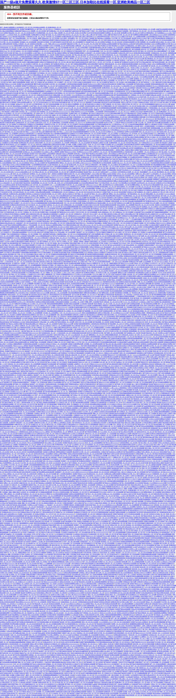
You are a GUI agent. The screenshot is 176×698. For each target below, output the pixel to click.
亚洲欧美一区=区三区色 (159, 272)
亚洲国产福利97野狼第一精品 (91, 519)
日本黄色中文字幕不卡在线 (60, 73)
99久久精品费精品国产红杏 (64, 195)
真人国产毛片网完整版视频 (15, 409)
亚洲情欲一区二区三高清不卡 (73, 80)
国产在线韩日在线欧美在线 (129, 327)
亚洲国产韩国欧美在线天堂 (116, 175)
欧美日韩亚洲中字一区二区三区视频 (56, 135)
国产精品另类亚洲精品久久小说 (133, 492)
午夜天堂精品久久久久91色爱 (111, 76)
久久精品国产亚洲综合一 (119, 60)
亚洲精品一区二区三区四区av (38, 173)
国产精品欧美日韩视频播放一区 (76, 219)
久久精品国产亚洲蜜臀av (44, 678)
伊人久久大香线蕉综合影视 (160, 86)
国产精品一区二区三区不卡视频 (66, 618)
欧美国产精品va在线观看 (71, 303)
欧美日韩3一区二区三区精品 (15, 80)
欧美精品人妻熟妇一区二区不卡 (22, 446)
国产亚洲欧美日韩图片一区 (89, 272)
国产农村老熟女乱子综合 (42, 389)
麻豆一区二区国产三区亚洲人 (55, 583)
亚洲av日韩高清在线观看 (75, 453)
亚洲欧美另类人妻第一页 (65, 404)
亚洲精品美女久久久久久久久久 (69, 644)
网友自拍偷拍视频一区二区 (111, 378)
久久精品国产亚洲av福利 (73, 170)
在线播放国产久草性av (67, 67)
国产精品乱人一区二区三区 (85, 65)
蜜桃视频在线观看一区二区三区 (18, 188)
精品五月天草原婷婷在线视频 (118, 441)
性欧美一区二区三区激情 (65, 109)
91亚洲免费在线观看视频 (34, 452)
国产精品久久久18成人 (167, 576)
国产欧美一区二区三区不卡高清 (50, 620)
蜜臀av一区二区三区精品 (60, 527)
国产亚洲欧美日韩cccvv (33, 139)
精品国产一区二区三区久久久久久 (126, 552)
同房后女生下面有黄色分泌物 (102, 682)
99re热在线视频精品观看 (86, 124)
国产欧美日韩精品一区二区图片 (9, 325)
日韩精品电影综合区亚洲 (78, 333)
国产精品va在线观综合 (92, 283)
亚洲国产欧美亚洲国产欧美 (165, 247)
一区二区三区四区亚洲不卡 (28, 33)
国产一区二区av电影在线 (96, 29)
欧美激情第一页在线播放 (37, 135)
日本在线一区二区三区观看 (135, 274)
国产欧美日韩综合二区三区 (11, 144)
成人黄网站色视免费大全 (17, 97)
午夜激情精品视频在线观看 (117, 305)
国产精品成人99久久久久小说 (105, 664)
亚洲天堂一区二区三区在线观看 (74, 356)
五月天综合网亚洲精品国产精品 (88, 183)
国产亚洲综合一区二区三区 (138, 31)
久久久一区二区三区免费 (99, 82)
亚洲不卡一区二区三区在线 (73, 585)
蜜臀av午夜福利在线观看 (120, 181)
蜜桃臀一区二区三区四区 (38, 31)
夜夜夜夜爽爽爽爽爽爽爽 (94, 86)
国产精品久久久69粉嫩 (100, 455)
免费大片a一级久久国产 (143, 173)
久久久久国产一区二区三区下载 (159, 159)
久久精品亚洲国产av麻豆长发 (60, 320)
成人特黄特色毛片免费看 (158, 89)
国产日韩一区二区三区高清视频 (148, 358)
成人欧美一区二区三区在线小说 (36, 580)
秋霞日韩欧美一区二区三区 (47, 393)
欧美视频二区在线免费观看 (124, 580)
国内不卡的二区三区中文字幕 (72, 519)
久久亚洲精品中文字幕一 (145, 549)
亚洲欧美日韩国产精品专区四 (65, 501)
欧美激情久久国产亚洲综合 (115, 197)
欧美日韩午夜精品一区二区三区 (67, 278)
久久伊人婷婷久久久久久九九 (8, 117)
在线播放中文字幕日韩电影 (10, 142)
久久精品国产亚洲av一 (78, 614)
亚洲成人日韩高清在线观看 (32, 629)
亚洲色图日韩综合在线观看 (116, 413)
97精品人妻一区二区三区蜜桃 (44, 113)
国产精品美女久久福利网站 (95, 314)
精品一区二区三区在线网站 (21, 367)
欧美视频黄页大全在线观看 (128, 627)
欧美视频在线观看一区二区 (108, 56)
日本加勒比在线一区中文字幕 (162, 353)
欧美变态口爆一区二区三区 (18, 91)
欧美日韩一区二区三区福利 (74, 184)
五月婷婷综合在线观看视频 (69, 97)
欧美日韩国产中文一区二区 (149, 252)
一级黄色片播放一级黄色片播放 (124, 150)
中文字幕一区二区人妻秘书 (62, 371)
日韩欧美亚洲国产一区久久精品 (89, 173)
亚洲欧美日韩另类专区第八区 (19, 205)
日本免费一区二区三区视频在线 (72, 285)
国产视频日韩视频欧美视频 (75, 53)
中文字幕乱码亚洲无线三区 (55, 89)
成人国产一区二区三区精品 (148, 300)
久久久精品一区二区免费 (7, 558)
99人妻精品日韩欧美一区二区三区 (51, 503)
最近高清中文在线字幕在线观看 (165, 82)
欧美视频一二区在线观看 (95, 111)
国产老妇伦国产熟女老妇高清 (132, 461)
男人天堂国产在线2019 (101, 391)
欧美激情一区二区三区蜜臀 (14, 466)
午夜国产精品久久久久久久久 (65, 686)
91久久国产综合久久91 (99, 481)
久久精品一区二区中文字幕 (109, 128)
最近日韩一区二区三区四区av (160, 598)
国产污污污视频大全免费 (67, 287)
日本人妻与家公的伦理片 (11, 545)
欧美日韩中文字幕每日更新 (128, 276)
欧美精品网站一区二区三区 (108, 186)
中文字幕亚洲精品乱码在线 (18, 580)
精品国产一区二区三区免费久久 (86, 232)
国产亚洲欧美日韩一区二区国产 (120, 475)
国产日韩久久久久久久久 (90, 184)
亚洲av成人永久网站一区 (58, 411)
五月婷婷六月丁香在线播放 (84, 636)
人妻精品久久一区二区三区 (55, 98)
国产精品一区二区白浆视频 (167, 97)
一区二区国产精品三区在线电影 (104, 31)
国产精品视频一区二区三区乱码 (144, 560)
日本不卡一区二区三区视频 (72, 616)
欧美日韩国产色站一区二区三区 (145, 380)
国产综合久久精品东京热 (96, 113)
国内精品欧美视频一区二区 (141, 311)
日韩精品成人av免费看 (63, 349)
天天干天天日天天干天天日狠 (95, 120)
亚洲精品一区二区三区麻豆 (110, 164)
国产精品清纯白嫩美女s (126, 356)
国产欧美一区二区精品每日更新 (54, 355)
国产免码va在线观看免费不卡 (156, 616)
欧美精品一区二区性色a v (8, 603)
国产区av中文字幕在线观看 (151, 184)
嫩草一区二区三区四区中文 (27, 378)
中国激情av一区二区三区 (122, 666)
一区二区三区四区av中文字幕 (73, 399)
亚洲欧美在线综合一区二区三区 (121, 550)
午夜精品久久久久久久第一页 (137, 250)
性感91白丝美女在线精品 (145, 256)
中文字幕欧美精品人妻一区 (38, 75)
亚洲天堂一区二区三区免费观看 (31, 625)
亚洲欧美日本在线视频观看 (64, 119)
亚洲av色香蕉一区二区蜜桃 (160, 170)
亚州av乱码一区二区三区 (131, 527)
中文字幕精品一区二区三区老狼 (142, 351)
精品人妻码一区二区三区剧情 (44, 329)
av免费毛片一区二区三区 (100, 151)
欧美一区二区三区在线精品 (21, 162)
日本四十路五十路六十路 (73, 78)
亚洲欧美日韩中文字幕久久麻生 (117, 258)
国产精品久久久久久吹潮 (125, 263)
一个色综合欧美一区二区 (11, 261)
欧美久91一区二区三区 (62, 589)
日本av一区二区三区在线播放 (126, 173)
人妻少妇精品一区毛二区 (45, 126)
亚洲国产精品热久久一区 (31, 241)
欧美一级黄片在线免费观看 (17, 82)
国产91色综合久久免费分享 (114, 452)
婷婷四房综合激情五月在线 (28, 230)
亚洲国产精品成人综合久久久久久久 (97, 259)
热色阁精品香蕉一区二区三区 (27, 444)
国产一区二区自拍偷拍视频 (91, 51)
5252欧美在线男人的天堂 (92, 106)
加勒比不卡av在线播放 (93, 217)
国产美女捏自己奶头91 (35, 294)
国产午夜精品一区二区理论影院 (114, 47)
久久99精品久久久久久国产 (121, 313)
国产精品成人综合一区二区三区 (83, 331)
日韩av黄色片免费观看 (23, 311)
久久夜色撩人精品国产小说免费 (27, 682)
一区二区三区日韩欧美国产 (109, 517)
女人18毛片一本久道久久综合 (137, 287)
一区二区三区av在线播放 (154, 31)
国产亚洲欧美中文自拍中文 (128, 62)
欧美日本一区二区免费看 (148, 49)
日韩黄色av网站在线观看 (69, 250)
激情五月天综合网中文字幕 (129, 122)
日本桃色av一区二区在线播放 (86, 400)
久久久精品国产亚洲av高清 (116, 139)
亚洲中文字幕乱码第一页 (104, 313)
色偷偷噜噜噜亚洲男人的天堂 (128, 51)
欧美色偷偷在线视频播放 (128, 199)
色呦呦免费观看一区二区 (162, 560)
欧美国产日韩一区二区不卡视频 (69, 629)
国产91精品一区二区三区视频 (77, 197)
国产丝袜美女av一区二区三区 (81, 422)
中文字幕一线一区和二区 (55, 183)
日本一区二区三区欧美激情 (121, 622)
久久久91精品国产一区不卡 (99, 448)
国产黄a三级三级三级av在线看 (112, 344)
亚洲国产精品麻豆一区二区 (59, 216)
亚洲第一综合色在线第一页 (148, 175)
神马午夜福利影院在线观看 (55, 75)
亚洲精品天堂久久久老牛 (157, 150)
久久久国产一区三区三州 (126, 538)
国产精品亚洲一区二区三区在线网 (45, 119)
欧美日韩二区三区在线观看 (140, 646)
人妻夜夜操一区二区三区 (84, 571)
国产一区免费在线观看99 (45, 93)
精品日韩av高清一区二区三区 (140, 485)
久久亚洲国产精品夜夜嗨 (142, 164)
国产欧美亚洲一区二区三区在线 (27, 563)
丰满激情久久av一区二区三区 (167, 278)
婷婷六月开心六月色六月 (128, 380)
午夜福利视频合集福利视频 (28, 252)
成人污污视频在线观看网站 (52, 97)
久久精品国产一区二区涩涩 (92, 53)
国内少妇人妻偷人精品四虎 (133, 422)
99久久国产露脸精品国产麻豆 (47, 131)
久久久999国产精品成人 (142, 483)
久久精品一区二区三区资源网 (55, 585)
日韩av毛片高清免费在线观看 (115, 565)
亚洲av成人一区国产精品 (81, 153)
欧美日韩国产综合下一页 (167, 452)
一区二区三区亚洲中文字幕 (97, 329)
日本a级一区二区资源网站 (51, 313)
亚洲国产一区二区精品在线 (39, 382)
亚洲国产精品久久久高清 (90, 389)
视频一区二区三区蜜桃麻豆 (145, 281)
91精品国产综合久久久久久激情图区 (115, 115)
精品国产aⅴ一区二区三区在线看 (37, 543)
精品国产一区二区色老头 (37, 384)
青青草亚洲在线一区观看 (25, 228)
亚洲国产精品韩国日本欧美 (98, 280)
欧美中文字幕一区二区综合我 (119, 331)
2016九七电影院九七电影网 (90, 210)
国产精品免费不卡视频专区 (117, 278)
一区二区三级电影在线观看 (153, 464)
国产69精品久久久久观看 (121, 203)
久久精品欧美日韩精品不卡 (65, 697)
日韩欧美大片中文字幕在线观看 (165, 183)
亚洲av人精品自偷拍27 (15, 40)
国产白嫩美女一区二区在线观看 (12, 534)
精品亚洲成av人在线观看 (20, 106)
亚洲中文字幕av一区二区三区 (104, 495)
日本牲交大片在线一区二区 (145, 411)
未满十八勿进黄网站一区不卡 (54, 419)
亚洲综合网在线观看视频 (70, 572)
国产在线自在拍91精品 (39, 446)
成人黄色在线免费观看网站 (79, 199)
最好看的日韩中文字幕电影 (8, 102)
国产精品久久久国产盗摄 (36, 441)
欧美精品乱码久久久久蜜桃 (125, 78)
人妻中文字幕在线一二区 (106, 389)
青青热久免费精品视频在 (36, 161)
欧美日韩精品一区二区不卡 (86, 201)
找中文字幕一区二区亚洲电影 (97, 190)
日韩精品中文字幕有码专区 (10, 186)
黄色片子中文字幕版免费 (126, 662)
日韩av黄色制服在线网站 (93, 538)
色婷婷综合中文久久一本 (87, 495)
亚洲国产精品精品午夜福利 (61, 259)
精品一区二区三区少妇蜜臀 (145, 161)
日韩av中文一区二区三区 (92, 433)
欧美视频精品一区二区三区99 (70, 508)
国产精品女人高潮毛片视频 (124, 159)
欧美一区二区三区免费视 (30, 667)
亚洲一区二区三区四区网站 (153, 322)
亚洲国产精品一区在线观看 (125, 84)
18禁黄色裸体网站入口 (149, 653)
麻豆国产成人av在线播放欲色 (124, 572)
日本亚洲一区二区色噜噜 (53, 36)
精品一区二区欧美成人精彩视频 (141, 283)
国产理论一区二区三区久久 (45, 29)
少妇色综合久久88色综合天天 (55, 80)
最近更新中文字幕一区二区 (81, 452)
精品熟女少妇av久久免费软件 (97, 252)
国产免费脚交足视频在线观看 (139, 34)
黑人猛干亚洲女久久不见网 (116, 448)
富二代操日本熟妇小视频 (96, 126)
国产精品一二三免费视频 (44, 563)
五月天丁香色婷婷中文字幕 (107, 237)
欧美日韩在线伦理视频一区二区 (159, 450)
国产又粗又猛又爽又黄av (129, 631)
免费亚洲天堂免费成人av (150, 274)
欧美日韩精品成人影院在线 (127, 446)
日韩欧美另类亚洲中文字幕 (115, 539)
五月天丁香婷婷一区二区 (76, 73)
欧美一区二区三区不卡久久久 (76, 102)
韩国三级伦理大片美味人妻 (112, 214)
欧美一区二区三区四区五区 (82, 528)
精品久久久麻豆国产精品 (85, 291)
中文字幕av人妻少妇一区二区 (40, 172)
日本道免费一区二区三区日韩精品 (23, 397)
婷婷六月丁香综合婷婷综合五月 (56, 219)
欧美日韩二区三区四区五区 (117, 697)
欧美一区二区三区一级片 (88, 137)
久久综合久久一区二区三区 (157, 263)
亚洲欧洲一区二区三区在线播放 (130, 596)
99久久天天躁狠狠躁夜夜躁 (39, 203)
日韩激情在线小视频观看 (23, 536)
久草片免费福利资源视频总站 (12, 651)
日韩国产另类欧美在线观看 (166, 181)
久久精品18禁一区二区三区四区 (135, 265)
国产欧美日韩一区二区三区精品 (53, 298)
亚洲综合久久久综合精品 (118, 369)
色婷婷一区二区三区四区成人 (20, 530)
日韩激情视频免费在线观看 (148, 554)
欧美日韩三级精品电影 (43, 459)
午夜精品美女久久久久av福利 (150, 142)
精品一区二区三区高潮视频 (96, 594)
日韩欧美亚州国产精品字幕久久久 (76, 223)
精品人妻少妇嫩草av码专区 (128, 285)
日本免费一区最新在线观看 (138, 457)
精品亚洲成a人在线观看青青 (23, 155)
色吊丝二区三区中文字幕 (29, 404)
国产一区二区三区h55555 (138, 666)
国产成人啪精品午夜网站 (59, 53)
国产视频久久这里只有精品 (108, 173)
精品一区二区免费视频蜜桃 (162, 199)
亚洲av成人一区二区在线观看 (58, 292)
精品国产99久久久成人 (69, 65)
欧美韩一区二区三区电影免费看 (63, 415)
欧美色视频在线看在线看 (55, 203)
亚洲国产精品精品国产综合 (114, 468)
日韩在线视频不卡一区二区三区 (61, 497)
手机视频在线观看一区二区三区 (97, 236)
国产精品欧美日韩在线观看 (66, 539)
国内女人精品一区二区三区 (42, 254)
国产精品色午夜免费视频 (44, 270)
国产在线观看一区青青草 (167, 369)
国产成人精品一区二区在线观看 (64, 439)
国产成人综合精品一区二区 (18, 309)
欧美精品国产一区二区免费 (76, 106)
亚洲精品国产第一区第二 (95, 560)
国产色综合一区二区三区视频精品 (165, 431)
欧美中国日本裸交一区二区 (42, 78)
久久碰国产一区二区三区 (64, 82)
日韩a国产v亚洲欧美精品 (71, 177)
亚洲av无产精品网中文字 (117, 146)
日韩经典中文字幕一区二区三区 (35, 36)
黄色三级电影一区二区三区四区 (76, 175)
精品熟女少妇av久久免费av (128, 166)
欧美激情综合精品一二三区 (36, 250)
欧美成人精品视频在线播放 (98, 539)
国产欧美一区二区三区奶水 (46, 373)
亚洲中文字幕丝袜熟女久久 (70, 424)
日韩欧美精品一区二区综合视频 (138, 65)
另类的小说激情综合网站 (41, 47)
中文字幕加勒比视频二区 (48, 331)
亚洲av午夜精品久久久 (96, 247)
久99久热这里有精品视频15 (48, 571)
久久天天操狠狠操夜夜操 (80, 234)
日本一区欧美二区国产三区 (152, 177)
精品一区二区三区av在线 (33, 477)
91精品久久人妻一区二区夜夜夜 (48, 323)
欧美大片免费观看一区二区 (76, 104)
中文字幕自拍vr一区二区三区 (45, 371)
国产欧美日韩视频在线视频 (141, 541)
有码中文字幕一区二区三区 (72, 673)
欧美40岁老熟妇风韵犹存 (127, 453)
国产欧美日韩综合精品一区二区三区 (113, 227)
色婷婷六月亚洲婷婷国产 (162, 205)
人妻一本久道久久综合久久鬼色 (95, 135)
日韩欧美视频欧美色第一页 (112, 334)
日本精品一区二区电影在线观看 (73, 435)
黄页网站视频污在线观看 (17, 624)
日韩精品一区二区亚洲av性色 (94, 596)
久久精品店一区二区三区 (24, 603)
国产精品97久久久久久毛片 (70, 386)
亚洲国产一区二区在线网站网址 (83, 525)
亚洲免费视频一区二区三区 (39, 183)
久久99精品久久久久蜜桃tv (48, 377)
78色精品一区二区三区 (10, 499)
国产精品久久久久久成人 (149, 247)
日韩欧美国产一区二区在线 (8, 360)
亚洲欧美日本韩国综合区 (25, 197)
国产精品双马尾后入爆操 (124, 435)
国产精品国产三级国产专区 (75, 693)
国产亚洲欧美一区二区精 (142, 192)
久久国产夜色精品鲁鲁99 (157, 38)
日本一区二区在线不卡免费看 (12, 314)
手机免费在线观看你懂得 (21, 135)
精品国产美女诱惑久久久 (124, 170)
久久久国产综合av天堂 (165, 153)
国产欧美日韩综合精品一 (100, 636)
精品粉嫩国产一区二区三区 (148, 172)
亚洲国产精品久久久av (43, 411)
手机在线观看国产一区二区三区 (84, 93)
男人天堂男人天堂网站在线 (158, 408)
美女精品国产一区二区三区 (112, 247)
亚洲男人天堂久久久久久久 (83, 162)
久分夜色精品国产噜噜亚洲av (86, 618)
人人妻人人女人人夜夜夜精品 (118, 388)
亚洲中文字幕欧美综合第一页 (93, 356)
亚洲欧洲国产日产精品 (38, 34)
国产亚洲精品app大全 (146, 505)
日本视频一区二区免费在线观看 (103, 65)
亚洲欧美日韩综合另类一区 (161, 55)
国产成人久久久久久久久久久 (100, 532)
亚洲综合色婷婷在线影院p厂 (21, 382)
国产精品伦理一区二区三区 (82, 309)
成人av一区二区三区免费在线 (20, 426)
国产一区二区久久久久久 (146, 119)
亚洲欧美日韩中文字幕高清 (27, 148)
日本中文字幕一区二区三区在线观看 (87, 212)
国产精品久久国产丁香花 (86, 31)
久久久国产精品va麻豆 (38, 633)
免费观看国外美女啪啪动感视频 (66, 409)
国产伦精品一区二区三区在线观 (150, 404)
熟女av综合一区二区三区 (26, 693)
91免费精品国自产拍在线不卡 (120, 591)
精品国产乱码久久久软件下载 (140, 38)
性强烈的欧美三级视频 (39, 585)
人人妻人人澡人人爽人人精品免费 (140, 89)
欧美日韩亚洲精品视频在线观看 (82, 413)
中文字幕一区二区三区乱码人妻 (64, 139)
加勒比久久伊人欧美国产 (111, 353)
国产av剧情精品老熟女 (141, 349)
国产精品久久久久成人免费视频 (128, 289)
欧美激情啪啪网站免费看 (146, 417)
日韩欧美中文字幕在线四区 (74, 51)
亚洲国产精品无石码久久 (141, 150)
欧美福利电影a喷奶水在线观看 (160, 162)
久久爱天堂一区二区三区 (33, 581)
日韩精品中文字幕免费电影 (35, 124)
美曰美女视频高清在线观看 (164, 144)
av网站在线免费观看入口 (81, 265)
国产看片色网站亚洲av (92, 237)
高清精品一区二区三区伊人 (48, 409)
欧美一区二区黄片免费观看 (103, 486)
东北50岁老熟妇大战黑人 (30, 393)
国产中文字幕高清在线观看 (53, 250)
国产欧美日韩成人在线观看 (142, 84)
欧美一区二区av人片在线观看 (51, 461)
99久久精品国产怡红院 (153, 109)
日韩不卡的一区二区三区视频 (83, 322)
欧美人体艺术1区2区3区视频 (69, 642)
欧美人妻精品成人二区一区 (106, 212)
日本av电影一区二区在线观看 (67, 232)
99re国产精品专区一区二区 (149, 333)
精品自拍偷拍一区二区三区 (50, 510)
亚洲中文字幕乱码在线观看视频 (91, 170)
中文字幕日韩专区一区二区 (40, 104)
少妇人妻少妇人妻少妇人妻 (97, 576)
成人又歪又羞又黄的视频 (127, 592)
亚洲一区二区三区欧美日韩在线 (140, 267)
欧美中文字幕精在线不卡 (91, 307)
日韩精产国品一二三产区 (73, 342)
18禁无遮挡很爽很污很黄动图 (31, 58)
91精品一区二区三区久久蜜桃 (113, 657)
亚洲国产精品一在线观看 (114, 280)
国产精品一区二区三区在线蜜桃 (22, 53)
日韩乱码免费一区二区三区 (42, 142)
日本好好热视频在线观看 (135, 521)
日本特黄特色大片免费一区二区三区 (128, 172)
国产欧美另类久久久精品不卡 (93, 104)
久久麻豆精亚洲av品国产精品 (113, 347)
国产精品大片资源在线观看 (35, 65)
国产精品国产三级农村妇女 (124, 230)
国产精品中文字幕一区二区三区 (120, 34)
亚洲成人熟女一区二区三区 (33, 510)
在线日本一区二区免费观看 (75, 289)
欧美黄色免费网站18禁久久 (19, 225)
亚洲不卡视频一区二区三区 (81, 556)
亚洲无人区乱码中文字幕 (77, 227)
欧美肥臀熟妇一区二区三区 (54, 188)
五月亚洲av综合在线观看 (30, 607)
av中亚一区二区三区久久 (9, 197)
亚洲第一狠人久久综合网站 (61, 243)
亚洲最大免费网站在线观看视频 (116, 415)
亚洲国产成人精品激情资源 (25, 84)
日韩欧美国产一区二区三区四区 (38, 366)
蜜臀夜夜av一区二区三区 (96, 334)
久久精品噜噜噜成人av (115, 391)
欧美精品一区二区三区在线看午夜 (35, 80)
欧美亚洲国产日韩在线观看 (89, 98)
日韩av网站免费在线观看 (43, 192)
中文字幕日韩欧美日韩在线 (165, 406)
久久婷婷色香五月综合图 (10, 93)
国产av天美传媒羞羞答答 (16, 437)
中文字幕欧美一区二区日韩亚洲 (95, 49)
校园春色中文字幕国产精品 (49, 576)
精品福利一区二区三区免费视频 (93, 406)
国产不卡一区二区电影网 (128, 80)
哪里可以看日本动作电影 (41, 84)
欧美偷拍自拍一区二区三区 (20, 688)
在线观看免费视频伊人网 (43, 545)
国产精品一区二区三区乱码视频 (135, 523)
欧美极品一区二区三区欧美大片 (105, 188)
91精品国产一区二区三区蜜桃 (34, 97)
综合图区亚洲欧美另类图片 (72, 181)
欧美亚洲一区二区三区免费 (26, 117)
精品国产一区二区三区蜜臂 (126, 560)
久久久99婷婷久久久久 (78, 49)
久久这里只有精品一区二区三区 (26, 594)
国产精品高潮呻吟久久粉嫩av (132, 452)
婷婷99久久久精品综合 (33, 194)
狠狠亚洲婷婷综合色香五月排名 (23, 45)
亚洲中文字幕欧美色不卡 (67, 269)
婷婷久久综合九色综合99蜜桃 (91, 80)
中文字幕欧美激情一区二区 (109, 106)
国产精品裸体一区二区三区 (50, 109)
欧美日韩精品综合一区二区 (52, 345)
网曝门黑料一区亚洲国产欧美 (94, 302)
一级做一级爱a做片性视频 (149, 625)
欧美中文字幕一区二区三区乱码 (35, 362)
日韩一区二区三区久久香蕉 (145, 334)
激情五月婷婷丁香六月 (27, 406)
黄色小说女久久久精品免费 (60, 560)
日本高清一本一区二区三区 (85, 609)
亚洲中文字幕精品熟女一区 (148, 33)
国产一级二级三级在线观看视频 (117, 521)
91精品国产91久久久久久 (16, 338)
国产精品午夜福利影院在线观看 (162, 453)
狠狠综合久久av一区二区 (62, 378)
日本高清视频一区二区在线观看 (160, 589)
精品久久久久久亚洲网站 (98, 549)
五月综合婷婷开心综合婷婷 (44, 334)
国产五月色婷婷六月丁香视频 (9, 444)
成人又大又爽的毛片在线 (83, 267)
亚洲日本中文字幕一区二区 (162, 605)
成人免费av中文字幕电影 (102, 201)
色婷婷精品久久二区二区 (26, 179)
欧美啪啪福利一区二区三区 (160, 276)
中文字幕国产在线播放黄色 (92, 316)
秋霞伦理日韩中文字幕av (161, 494)
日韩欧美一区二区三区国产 (28, 325)
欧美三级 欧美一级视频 (18, 258)
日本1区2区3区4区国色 (61, 113)
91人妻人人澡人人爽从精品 (167, 358)
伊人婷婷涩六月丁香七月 (94, 55)
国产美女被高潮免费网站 (50, 391)
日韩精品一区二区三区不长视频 (140, 95)
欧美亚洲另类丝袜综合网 (16, 510)
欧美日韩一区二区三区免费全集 (44, 117)
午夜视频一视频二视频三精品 (11, 492)
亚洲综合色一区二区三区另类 (144, 614)
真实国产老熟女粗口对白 (10, 247)
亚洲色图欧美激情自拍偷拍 (120, 98)
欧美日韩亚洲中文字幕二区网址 (99, 243)
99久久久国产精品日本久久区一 (41, 175)
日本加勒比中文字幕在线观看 (98, 420)
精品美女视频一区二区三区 (34, 67)
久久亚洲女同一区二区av (114, 402)
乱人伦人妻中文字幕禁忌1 (162, 528)
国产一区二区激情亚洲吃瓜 (32, 488)
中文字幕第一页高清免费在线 (13, 468)
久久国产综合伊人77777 (128, 318)
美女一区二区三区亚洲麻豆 (19, 399)
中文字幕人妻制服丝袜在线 (133, 241)
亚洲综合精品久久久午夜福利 (53, 430)
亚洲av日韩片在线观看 (156, 342)
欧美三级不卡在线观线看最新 (164, 536)
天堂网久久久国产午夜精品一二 (23, 281)
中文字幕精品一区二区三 (43, 73)
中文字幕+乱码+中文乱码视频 (68, 611)
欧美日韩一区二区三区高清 (12, 517)
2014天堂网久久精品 (144, 64)
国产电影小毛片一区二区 (165, 571)
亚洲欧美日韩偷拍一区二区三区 (31, 501)
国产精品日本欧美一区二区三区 (150, 516)
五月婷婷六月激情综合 (68, 532)
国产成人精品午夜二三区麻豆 (123, 367)
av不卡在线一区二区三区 (159, 80)
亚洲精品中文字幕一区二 (128, 474)
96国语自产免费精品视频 (89, 408)
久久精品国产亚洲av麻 (165, 120)
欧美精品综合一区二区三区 (95, 474)
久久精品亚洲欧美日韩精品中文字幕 (86, 501)
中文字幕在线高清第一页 (21, 108)
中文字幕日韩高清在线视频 (66, 640)
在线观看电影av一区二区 (141, 148)
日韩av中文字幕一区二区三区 (95, 216)
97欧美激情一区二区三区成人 (112, 86)
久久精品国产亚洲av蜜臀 (27, 236)
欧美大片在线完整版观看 (77, 259)
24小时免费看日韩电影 (107, 367)
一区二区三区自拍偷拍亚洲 (34, 624)
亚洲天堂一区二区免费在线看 (156, 316)
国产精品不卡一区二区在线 (115, 82)
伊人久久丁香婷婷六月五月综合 (133, 111)
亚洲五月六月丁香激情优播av (157, 292)
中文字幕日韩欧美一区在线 (66, 675)
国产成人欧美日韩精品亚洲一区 (124, 75)
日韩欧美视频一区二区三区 (99, 245)
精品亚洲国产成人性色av (12, 388)
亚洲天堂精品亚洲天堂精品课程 (81, 497)
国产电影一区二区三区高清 (119, 409)
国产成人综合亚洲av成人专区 (36, 486)
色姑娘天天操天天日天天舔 (109, 336)
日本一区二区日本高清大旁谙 (76, 276)
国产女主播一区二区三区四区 (77, 115)
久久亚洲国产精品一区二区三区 (92, 603)
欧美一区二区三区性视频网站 (94, 442)
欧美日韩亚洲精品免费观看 (114, 49)
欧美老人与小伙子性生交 (125, 360)
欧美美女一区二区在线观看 (116, 420)
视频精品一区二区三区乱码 (81, 404)
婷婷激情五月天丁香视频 (52, 100)
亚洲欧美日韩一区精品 (31, 287)
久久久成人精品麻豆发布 (152, 587)
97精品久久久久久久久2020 (97, 364)
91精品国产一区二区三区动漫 (25, 223)
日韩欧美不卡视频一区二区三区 (56, 342)
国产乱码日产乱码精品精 (152, 388)
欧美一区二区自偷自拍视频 (61, 395)
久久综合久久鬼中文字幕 (128, 494)
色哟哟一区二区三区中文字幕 (135, 369)
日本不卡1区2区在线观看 (144, 179)
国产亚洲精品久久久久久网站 (76, 135)
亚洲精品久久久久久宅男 (84, 151)
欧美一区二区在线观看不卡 (77, 42)
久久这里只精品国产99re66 (30, 318)
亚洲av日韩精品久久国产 (51, 636)
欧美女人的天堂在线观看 (122, 228)
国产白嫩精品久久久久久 (144, 474)
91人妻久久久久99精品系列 (74, 76)
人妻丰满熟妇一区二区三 (48, 488)
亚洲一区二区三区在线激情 (27, 411)
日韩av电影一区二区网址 (46, 322)
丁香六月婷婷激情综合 (13, 234)
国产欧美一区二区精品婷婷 (142, 298)
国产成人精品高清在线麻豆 (8, 371)
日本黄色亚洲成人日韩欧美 (84, 510)
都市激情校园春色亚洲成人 (93, 499)
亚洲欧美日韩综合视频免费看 (134, 576)
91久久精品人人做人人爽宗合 (47, 667)
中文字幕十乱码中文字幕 (101, 441)
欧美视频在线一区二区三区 (20, 366)
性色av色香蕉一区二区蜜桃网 (9, 133)
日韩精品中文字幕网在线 (144, 190)
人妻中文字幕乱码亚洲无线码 (80, 420)
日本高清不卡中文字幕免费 (67, 258)
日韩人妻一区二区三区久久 (36, 419)
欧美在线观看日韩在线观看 (114, 417)
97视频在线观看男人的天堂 (162, 161)
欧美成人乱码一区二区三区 (161, 360)
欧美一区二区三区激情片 (71, 124)
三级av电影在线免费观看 (106, 239)
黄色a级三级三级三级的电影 (48, 457)
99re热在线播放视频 (116, 291)
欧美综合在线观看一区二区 (167, 565)
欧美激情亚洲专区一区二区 (102, 58)
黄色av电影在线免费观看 (81, 126)
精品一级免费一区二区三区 (62, 33)
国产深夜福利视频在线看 (162, 574)
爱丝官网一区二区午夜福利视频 (47, 404)
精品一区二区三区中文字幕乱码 (23, 669)
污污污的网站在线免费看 (147, 76)
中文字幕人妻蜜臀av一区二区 (42, 197)
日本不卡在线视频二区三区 (57, 45)
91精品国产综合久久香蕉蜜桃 (129, 119)
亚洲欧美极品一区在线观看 (92, 73)
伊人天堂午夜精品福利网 (155, 91)
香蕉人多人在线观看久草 (20, 596)
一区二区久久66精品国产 (41, 237)
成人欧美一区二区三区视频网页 (49, 611)
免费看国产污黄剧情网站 (160, 179)
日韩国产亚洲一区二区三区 (110, 192)
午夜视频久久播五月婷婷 (95, 119)
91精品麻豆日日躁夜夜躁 (50, 214)
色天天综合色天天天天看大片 (92, 192)
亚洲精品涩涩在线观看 (130, 256)
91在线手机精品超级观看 (132, 377)
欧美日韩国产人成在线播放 (47, 153)
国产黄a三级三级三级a (79, 55)
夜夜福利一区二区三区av (131, 375)
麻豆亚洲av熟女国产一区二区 (85, 60)
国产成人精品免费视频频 (163, 534)
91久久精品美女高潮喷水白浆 (162, 73)
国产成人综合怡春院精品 (68, 620)
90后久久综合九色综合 (150, 558)
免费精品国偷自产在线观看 (64, 452)
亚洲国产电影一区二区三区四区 (165, 49)
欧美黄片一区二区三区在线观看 (58, 47)
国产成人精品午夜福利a (32, 516)
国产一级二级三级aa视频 (71, 541)
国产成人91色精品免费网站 (161, 382)
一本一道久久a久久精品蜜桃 (119, 261)
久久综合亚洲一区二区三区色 (116, 625)
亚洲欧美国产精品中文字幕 (133, 455)
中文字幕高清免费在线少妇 (103, 124)
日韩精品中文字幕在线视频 (129, 216)
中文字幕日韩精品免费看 (20, 646)
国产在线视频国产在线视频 (65, 364)
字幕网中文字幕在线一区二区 (84, 269)
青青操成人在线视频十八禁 (73, 408)
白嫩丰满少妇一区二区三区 (80, 168)
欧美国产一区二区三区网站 (110, 133)
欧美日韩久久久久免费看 (155, 98)
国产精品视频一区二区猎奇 (101, 322)
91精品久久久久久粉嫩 (105, 424)
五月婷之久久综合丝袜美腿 (83, 274)
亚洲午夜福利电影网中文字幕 (115, 477)
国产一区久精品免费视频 (125, 603)
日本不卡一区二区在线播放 (92, 506)
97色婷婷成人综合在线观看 (55, 616)
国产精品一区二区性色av (58, 316)
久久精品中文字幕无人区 (123, 543)
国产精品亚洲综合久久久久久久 (136, 510)
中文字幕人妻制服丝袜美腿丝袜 (23, 237)
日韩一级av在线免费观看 (64, 314)
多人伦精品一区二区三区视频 (73, 311)
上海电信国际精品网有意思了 (135, 115)
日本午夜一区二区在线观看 (57, 84)
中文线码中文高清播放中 (78, 179)
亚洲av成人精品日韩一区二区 (73, 355)
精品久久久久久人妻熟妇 (163, 223)
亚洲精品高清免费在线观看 (59, 254)
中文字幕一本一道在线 (112, 62)
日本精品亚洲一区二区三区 (90, 78)
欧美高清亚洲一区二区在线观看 (19, 644)
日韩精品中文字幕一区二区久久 (150, 481)
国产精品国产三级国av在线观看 (129, 671)
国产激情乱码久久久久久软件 (66, 212)
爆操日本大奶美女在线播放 (68, 695)
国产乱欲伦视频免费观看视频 (69, 206)
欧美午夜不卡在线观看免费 (21, 508)
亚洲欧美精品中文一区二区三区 (64, 373)
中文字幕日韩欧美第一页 (27, 113)
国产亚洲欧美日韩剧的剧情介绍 (9, 415)
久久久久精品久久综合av (114, 404)
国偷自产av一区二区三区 (77, 221)
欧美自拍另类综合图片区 (109, 84)
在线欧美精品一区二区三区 (82, 71)
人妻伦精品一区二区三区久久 (117, 168)
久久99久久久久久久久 (41, 538)
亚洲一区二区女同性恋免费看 (19, 635)
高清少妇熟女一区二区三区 (107, 210)
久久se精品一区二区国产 (77, 302)
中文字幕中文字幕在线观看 (11, 252)
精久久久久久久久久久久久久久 (104, 89)
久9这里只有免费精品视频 (75, 406)
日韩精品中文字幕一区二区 (38, 658)
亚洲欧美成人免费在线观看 (112, 474)
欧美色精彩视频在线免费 (140, 647)
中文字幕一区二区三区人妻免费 (18, 464)
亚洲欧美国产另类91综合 (135, 270)
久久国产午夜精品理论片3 (157, 69)
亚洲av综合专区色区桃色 (133, 120)
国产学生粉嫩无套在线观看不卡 (161, 122)
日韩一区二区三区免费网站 (59, 389)
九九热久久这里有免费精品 (156, 210)
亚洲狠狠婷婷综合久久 (70, 141)
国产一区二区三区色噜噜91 (124, 382)
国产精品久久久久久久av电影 (111, 499)
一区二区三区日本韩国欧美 (60, 155)
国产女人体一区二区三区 (59, 276)
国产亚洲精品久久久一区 (123, 217)
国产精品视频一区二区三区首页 (40, 159)
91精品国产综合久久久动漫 (76, 380)
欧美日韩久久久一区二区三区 (64, 516)
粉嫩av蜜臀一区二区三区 (154, 658)
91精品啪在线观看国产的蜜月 (131, 344)
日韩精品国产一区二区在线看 (11, 230)
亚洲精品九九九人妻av (150, 157)
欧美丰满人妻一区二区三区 (98, 373)
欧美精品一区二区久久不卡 (77, 122)
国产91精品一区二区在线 (166, 468)
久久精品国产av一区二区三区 (58, 296)
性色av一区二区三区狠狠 (37, 162)
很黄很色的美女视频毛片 (29, 314)
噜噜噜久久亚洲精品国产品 (149, 153)
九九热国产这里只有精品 (125, 517)
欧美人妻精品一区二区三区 (107, 503)
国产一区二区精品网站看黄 (17, 38)
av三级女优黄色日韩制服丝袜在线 (103, 95)
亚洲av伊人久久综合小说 (43, 115)
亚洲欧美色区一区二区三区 (110, 87)
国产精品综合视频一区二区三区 (22, 307)
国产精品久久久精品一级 (129, 340)
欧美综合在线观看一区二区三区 (138, 514)
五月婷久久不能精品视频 (65, 338)
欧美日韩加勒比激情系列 (105, 181)
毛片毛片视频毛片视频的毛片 (105, 232)
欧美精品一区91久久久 (106, 635)
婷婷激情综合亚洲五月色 (110, 281)
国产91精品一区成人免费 (102, 34)
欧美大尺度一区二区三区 (38, 263)
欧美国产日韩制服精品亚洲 (133, 680)
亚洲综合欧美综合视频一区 (59, 144)
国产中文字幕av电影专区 (144, 62)
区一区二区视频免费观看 (65, 576)
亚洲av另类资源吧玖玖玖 (89, 203)
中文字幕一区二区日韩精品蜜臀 (142, 382)
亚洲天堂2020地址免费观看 (8, 302)
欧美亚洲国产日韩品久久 (126, 192)
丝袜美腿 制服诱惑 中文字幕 (159, 519)
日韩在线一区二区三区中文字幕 (113, 302)
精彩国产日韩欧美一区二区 (166, 323)
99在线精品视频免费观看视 (17, 642)
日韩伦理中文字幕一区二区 (90, 108)
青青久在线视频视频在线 (89, 313)
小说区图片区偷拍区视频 (75, 307)
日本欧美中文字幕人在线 (113, 252)
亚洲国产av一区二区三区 (132, 437)
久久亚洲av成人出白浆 (17, 420)
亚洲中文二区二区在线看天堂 (140, 69)
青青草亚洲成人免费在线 (73, 45)
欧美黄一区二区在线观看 (52, 521)
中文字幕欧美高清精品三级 (71, 225)
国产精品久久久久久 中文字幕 (142, 633)
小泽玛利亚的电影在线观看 (74, 84)
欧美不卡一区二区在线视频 (78, 40)
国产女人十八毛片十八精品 (121, 269)
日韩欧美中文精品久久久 (144, 581)
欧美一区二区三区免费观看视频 (53, 646)
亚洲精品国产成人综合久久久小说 (82, 479)
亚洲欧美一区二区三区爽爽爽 (24, 283)
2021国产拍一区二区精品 (165, 157)
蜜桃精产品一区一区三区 (56, 399)
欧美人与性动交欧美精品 (155, 647)
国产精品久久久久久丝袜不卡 (155, 265)
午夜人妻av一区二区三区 (126, 678)
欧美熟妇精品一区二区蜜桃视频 (23, 413)
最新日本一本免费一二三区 (22, 263)
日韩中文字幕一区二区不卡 (130, 104)
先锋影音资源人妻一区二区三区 (91, 285)
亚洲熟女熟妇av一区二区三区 (22, 671)
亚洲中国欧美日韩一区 (47, 139)
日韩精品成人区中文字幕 (116, 375)
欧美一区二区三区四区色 (152, 115)
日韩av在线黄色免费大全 (24, 102)
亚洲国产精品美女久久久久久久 (87, 141)
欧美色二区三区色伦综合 (21, 572)
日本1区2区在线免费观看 (13, 318)
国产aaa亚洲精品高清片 (15, 373)
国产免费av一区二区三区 (90, 397)
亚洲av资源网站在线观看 (121, 89)
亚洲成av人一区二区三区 (75, 192)
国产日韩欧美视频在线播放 (57, 596)
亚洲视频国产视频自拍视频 (27, 247)
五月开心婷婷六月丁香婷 (83, 409)
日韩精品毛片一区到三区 (81, 214)
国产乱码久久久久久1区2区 (141, 159)
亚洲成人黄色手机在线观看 (109, 53)
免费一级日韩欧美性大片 (106, 184)
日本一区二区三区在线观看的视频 (114, 395)
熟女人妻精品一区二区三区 (11, 474)
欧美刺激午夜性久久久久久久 (137, 658)
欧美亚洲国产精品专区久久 (93, 227)
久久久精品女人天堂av (14, 501)
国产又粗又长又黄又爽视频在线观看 (119, 267)
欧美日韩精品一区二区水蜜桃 (150, 479)
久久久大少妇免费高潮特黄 (56, 523)
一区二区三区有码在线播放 (160, 336)
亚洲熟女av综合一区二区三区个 (141, 162)
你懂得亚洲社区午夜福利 (57, 281)
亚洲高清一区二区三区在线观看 (114, 680)
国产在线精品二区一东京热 (132, 333)
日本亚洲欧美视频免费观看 (10, 411)
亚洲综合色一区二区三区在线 (132, 234)
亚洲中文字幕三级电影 (55, 285)
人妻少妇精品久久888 (114, 153)
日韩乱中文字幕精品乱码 (46, 62)
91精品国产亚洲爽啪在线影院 (48, 697)
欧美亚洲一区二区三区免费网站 (71, 485)
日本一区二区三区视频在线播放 (52, 624)
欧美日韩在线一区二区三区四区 (25, 192)
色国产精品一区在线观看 (79, 567)
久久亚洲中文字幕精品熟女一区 (127, 45)
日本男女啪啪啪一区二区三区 (116, 219)
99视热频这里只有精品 (168, 393)
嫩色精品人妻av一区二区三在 (59, 336)
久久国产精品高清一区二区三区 (56, 164)
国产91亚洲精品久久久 (10, 347)
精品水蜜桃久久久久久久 (100, 278)
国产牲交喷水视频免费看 (20, 655)
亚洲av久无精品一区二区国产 (139, 269)
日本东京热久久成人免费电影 (109, 519)
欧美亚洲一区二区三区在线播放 (144, 545)
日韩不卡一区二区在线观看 (115, 492)
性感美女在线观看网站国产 (77, 494)
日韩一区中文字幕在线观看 (144, 318)
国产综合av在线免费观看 (87, 177)
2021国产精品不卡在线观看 (8, 49)
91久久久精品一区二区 (87, 58)
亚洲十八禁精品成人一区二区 (32, 532)
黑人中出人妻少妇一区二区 (90, 580)
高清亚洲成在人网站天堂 (77, 69)
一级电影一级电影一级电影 (81, 241)
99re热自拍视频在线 (37, 638)
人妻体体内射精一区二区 (28, 402)
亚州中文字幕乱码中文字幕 (95, 333)
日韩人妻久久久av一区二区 (88, 225)
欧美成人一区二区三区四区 (87, 647)
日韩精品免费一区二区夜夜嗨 (123, 307)
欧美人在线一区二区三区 (123, 530)
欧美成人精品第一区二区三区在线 (99, 472)
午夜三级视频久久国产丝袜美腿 (63, 329)
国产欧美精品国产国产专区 (122, 485)
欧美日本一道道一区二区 (100, 250)
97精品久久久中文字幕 (41, 428)
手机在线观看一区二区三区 (127, 55)
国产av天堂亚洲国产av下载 (130, 426)
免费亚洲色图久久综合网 (131, 126)
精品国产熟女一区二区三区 (92, 172)
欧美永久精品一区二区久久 (164, 42)
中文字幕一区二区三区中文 (66, 130)
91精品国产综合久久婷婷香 (51, 67)
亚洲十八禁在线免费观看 (116, 620)
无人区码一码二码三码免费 (49, 437)
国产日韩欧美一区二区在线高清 (109, 161)
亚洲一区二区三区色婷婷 (37, 367)
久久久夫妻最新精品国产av (44, 236)
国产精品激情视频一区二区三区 (120, 463)
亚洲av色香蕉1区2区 (134, 536)
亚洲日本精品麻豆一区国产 (167, 539)
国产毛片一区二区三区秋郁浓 (61, 199)
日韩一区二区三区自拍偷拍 (25, 254)
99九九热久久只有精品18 (38, 600)
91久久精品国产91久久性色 (117, 243)
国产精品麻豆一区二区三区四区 (93, 662)
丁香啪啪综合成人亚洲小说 (153, 313)
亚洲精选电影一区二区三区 (117, 142)
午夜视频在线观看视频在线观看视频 (138, 450)
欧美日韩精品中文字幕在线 (17, 278)
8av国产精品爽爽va (66, 521)
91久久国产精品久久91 (143, 589)
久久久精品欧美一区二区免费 (60, 142)
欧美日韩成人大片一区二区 (42, 693)
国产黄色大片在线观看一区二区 (110, 80)
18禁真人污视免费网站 (56, 56)
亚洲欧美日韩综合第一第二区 (113, 254)
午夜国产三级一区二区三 (154, 287)
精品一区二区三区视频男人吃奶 (156, 638)
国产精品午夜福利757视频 (94, 221)
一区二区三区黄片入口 (18, 206)
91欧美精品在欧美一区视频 (88, 638)
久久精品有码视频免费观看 (136, 124)
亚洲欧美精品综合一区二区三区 (43, 128)
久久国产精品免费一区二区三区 (78, 560)
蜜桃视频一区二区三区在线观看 (105, 530)
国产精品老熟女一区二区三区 (136, 194)
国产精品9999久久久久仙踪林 (82, 305)
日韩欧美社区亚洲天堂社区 (44, 95)
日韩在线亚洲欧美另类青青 (131, 144)
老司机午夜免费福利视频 (156, 56)
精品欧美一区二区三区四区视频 (26, 73)
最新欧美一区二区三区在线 (82, 490)
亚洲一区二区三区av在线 (42, 179)
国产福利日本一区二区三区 (44, 259)
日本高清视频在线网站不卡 (130, 291)
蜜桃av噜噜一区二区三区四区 (62, 95)
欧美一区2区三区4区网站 (78, 33)
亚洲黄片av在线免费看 (31, 69)
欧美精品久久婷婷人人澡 (129, 549)
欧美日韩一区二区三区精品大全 (101, 550)
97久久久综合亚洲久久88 (49, 618)
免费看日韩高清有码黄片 (141, 517)
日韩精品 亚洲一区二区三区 (17, 495)
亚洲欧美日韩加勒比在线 (61, 40)
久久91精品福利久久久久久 (83, 677)
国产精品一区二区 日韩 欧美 (109, 296)
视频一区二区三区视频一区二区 (16, 100)
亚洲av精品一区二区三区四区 (37, 356)
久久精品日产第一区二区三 (167, 274)
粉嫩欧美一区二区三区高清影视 (103, 109)
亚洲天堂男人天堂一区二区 (43, 122)
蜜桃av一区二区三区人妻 (67, 162)
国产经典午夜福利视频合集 (89, 345)
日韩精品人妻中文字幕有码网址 (41, 217)
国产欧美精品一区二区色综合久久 (40, 320)
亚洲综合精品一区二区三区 (38, 181)
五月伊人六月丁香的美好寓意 (26, 302)
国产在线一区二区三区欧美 (54, 34)
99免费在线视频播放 (144, 499)
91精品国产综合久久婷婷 (159, 603)
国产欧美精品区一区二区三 (37, 210)
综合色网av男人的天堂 (126, 148)
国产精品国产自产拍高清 (61, 230)
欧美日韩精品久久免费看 (17, 214)
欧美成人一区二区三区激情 (24, 51)
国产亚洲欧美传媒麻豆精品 (93, 366)
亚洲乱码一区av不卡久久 (149, 139)
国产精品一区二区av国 (82, 194)
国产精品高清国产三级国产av (142, 397)
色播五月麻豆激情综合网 (61, 327)
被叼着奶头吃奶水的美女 (119, 345)
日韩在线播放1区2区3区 (165, 280)
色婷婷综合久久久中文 (111, 444)
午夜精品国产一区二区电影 (101, 571)
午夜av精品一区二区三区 (130, 417)
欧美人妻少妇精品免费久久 (77, 155)
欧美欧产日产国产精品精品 (109, 45)
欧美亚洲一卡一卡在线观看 (45, 415)
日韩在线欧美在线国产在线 (95, 115)
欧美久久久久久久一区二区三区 (151, 461)
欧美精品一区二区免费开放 (116, 206)
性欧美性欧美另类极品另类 (13, 58)
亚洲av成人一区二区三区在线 (71, 547)
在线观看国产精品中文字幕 (38, 426)
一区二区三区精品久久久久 (27, 545)
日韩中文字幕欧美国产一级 (93, 164)
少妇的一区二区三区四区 (150, 278)
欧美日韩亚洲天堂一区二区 (36, 269)
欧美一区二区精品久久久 (27, 389)
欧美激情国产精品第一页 (59, 622)
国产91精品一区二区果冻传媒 (33, 539)
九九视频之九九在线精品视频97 (82, 470)
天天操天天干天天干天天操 (136, 58)
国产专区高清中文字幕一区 (65, 71)
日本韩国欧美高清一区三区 (122, 91)
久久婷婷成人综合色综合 (107, 230)
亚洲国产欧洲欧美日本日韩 (13, 62)
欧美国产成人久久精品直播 (22, 216)
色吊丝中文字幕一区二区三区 (165, 620)
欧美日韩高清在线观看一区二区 (104, 578)
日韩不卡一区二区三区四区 (158, 640)
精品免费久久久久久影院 (48, 549)
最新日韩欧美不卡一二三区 (15, 69)
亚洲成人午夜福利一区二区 (21, 44)
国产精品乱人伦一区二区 (47, 516)
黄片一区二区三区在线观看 (34, 391)
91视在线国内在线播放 (62, 302)
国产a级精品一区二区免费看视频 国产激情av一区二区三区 (74, 591)
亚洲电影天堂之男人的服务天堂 (148, 214)
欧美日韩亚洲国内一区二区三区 (60, 217)
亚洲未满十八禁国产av (79, 314)
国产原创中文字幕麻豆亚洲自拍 (17, 269)
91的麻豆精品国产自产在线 (69, 36)
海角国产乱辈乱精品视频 (167, 100)
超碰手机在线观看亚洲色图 (164, 29)
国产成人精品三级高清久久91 (109, 289)
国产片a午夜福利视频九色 (70, 624)
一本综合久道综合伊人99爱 (102, 558)
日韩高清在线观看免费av (102, 93)
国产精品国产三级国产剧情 (10, 111)
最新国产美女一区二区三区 (36, 485)
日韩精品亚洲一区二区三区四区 (25, 122)
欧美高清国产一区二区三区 (43, 406)
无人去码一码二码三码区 (90, 44)
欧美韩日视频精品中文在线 (125, 108)
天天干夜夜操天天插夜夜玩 (48, 649)
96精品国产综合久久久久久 (21, 137)
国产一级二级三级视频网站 (119, 618)
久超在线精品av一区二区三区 (57, 170)
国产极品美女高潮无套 (86, 523)
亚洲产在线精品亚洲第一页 (134, 303)
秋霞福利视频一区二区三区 (124, 283)
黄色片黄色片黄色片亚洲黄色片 (154, 130)
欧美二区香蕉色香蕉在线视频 (76, 283)
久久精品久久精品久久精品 (13, 190)
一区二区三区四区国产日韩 (120, 177)
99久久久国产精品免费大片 (159, 435)
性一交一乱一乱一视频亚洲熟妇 (108, 263)
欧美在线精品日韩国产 (121, 585)
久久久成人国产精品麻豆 (110, 605)
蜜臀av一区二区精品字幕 (67, 677)
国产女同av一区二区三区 (46, 534)
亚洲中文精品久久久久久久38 (45, 186)
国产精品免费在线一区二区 (163, 119)
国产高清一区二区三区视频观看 (46, 314)
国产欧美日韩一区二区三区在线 (56, 239)
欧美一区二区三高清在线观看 (92, 688)
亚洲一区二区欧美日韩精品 (165, 667)
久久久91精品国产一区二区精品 (33, 157)
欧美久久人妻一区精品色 (146, 248)
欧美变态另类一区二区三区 (135, 415)
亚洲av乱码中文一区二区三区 (30, 349)
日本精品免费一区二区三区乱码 (61, 49)
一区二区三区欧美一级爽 (33, 38)
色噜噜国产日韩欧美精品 (67, 464)
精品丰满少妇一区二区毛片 (60, 545)
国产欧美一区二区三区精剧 (123, 384)
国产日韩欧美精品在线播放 (97, 565)
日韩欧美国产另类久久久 (81, 576)
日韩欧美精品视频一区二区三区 (73, 56)
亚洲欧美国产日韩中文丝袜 (111, 453)
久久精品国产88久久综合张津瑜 (80, 208)
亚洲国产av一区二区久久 (70, 291)
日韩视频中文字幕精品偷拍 (41, 120)
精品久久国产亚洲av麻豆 (152, 409)
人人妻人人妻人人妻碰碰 (152, 369)
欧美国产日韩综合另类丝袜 (136, 141)
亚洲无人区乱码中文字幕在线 (150, 556)
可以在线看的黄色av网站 (120, 141)
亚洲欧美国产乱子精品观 (76, 598)
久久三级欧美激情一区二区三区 (163, 133)
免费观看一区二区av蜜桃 (147, 42)
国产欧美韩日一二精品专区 (28, 388)
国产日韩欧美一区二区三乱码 (112, 104)
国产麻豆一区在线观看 (88, 485)
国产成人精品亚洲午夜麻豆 (115, 364)
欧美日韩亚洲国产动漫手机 (96, 64)
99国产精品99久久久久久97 (79, 111)
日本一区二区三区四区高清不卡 (91, 342)
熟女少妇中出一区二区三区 (70, 34)
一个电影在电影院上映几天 (143, 296)
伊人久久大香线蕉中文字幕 (97, 195)
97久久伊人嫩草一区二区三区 (158, 203)
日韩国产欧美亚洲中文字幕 (139, 386)
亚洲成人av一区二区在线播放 (80, 29)
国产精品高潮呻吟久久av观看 (153, 60)
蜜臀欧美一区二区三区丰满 (76, 431)
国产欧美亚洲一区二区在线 (55, 435)
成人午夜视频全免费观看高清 (59, 133)
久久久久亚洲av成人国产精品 (63, 117)
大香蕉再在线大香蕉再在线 (99, 323)
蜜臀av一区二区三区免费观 (13, 697)
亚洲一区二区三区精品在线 (118, 93)
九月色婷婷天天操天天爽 (138, 675)
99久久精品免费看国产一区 (162, 51)
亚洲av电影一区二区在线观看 (118, 309)
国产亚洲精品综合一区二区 (127, 164)
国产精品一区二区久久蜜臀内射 (98, 194)
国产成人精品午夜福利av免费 (47, 470)
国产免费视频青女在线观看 (103, 60)
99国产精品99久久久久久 (98, 466)
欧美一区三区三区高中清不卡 (158, 78)
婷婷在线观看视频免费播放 (55, 303)
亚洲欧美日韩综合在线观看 (112, 119)
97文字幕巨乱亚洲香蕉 (153, 117)
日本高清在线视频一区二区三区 (57, 104)
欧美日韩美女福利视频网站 (155, 666)
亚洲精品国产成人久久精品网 (159, 428)
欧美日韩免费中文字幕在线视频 (94, 563)
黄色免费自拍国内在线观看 (98, 404)
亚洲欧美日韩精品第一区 (162, 644)
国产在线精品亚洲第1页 (63, 86)
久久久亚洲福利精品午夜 (135, 309)
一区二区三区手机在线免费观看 (19, 239)
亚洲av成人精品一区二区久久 (58, 237)
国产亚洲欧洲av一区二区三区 (55, 31)
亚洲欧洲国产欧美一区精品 (10, 256)
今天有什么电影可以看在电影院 (81, 82)
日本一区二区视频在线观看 (93, 87)
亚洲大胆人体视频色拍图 (43, 144)
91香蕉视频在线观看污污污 (79, 252)
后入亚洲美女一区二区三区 (11, 113)
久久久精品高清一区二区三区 (115, 241)
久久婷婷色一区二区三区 (79, 444)
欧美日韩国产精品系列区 (23, 183)
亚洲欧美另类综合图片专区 (109, 73)
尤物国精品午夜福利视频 (151, 583)
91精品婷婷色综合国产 (103, 36)
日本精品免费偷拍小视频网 (151, 227)
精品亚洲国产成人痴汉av (77, 248)
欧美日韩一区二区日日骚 (130, 364)
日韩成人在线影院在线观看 (94, 276)
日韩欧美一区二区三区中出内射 (158, 367)
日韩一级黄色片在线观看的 (81, 521)
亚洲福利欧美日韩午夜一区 (159, 541)
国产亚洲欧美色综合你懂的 (150, 680)
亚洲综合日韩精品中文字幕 (8, 327)
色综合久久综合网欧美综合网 (78, 236)
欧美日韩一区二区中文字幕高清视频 (123, 607)
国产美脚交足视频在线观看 (42, 360)
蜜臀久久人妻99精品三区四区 (153, 124)
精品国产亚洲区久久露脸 (86, 150)
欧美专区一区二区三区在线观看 (63, 126)
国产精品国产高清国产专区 (30, 153)
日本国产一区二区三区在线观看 (134, 448)
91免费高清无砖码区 (111, 29)
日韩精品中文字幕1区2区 (123, 399)
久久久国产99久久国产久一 (139, 210)
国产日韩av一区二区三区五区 (79, 395)
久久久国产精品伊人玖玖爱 (77, 336)
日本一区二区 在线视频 (63, 69)
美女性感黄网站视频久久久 (26, 395)
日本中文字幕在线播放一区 (45, 252)
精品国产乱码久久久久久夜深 (92, 84)
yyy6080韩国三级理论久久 (26, 305)
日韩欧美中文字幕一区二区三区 (53, 124)
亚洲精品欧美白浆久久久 (167, 512)
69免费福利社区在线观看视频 (15, 516)
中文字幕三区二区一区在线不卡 (160, 221)
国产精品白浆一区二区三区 (40, 603)
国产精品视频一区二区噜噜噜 (148, 571)
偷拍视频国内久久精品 (26, 523)
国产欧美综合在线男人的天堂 (99, 309)
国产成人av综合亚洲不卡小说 (116, 245)
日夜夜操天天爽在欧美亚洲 (104, 514)
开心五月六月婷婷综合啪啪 (58, 347)
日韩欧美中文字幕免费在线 (98, 402)
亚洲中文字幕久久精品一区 (97, 318)
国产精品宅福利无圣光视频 (127, 605)
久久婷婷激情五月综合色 (146, 364)
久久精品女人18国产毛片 (146, 302)
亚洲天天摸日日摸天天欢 (45, 166)
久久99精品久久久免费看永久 (165, 126)
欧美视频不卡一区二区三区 (41, 51)
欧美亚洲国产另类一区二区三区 (20, 616)
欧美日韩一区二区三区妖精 (8, 73)
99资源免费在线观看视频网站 (36, 91)
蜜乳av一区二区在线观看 (164, 175)
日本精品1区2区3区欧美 (93, 360)
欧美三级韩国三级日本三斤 (162, 289)
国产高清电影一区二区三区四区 (161, 283)
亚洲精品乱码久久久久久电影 (20, 441)
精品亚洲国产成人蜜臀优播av (161, 166)
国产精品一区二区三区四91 (73, 684)
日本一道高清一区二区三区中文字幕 (123, 424)
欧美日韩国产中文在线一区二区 (156, 642)
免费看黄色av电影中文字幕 (80, 417)
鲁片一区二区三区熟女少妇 (36, 355)
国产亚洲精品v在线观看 (31, 55)
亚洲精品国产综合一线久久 (118, 472)
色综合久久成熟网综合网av (54, 225)
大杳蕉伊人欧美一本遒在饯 (100, 388)
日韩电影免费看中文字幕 (30, 126)
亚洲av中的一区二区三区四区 (92, 133)
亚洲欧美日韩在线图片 (146, 371)
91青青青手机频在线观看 (26, 657)
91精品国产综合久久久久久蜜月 (124, 188)
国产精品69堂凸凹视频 (22, 141)
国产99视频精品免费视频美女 (35, 636)
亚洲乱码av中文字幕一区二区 (45, 433)
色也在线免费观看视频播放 (80, 131)
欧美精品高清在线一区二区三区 (132, 254)
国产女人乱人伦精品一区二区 (154, 585)
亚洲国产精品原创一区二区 (11, 33)
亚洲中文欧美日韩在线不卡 (141, 230)
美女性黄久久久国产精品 (28, 259)
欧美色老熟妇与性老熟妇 (143, 44)
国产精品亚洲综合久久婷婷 (50, 258)
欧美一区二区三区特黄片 (160, 318)
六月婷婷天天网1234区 (127, 320)
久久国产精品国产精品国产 (158, 355)
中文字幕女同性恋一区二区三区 (108, 183)
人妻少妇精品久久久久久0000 (158, 34)
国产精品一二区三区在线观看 (63, 247)
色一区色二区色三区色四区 (77, 148)
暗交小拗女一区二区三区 (114, 71)
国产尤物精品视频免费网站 (79, 64)
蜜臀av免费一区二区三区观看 (12, 208)
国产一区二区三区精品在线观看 (147, 197)
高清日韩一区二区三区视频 (140, 569)
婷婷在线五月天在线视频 (87, 578)
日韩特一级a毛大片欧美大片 (65, 194)
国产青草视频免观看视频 (167, 115)
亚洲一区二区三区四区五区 (21, 173)
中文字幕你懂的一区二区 (33, 576)
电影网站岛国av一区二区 (150, 111)
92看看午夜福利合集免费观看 (93, 76)
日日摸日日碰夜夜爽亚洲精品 (163, 248)
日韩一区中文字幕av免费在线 (136, 243)
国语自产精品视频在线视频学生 (61, 340)
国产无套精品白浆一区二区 (27, 243)
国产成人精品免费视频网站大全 (90, 161)
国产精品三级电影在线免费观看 (46, 402)
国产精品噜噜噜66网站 (52, 162)
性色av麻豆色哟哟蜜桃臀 (138, 109)
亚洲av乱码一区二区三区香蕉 (50, 38)
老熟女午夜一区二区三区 (163, 305)
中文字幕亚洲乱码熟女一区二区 (35, 272)
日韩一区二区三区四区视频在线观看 (51, 58)
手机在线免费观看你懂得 (75, 292)
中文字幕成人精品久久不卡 (27, 691)
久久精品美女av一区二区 (119, 124)
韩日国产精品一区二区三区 (160, 186)
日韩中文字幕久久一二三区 (75, 397)
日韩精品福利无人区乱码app (123, 408)
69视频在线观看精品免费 (50, 278)
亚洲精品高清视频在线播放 (40, 56)
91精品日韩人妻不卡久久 (125, 53)
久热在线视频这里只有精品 (154, 36)
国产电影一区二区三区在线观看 (105, 543)
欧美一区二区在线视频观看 (128, 353)
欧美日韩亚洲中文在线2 (29, 472)
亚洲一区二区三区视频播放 (74, 159)
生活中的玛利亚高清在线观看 (95, 33)
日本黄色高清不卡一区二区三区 (127, 106)
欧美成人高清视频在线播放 (155, 501)
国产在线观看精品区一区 (33, 71)
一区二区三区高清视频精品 (146, 104)
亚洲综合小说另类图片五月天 (27, 433)
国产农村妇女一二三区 (148, 82)
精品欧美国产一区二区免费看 (134, 151)
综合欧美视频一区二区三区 (79, 190)
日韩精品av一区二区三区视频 (124, 212)
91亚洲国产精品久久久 (50, 232)
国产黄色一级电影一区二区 (71, 58)
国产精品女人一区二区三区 (132, 516)
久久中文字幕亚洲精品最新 (112, 113)
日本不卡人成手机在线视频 (124, 237)
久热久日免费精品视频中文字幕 (160, 44)
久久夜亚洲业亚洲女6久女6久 (93, 166)
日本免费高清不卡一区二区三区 (114, 437)
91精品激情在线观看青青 (16, 55)
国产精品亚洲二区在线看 (83, 581)
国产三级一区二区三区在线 (52, 206)
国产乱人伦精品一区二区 (64, 241)
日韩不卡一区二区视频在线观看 (61, 325)
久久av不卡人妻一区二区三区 (72, 108)
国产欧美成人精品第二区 (14, 126)
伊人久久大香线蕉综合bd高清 (25, 428)
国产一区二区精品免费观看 (94, 574)
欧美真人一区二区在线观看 (163, 417)
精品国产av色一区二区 (90, 646)
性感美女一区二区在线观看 (54, 647)
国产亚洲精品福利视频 (85, 206)
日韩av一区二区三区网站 (115, 256)
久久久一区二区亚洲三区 (120, 65)
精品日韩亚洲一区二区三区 (56, 569)
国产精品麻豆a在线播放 (14, 166)
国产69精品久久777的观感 (45, 230)
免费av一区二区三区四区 (10, 483)
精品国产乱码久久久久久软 (73, 210)
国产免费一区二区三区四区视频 (148, 236)
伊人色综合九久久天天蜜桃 (80, 340)
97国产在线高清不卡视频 (118, 274)
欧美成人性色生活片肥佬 (136, 177)
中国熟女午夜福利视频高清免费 (17, 689)
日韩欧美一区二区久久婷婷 (53, 547)
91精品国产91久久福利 (103, 536)
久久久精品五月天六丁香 (136, 629)
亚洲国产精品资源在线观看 (89, 616)
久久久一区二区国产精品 (100, 117)
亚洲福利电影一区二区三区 (45, 33)
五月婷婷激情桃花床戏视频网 (107, 108)
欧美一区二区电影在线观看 (37, 647)
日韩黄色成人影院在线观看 (24, 276)
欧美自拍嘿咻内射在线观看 (167, 234)
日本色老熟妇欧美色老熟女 (25, 49)
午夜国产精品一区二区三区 (90, 239)
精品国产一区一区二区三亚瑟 (42, 375)
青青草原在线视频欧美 (6, 237)
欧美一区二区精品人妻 (31, 195)
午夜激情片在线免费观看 (165, 340)
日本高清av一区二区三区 (149, 395)
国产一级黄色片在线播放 (55, 173)
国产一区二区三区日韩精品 (166, 303)
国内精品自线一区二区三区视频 (118, 658)
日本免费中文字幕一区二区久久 (94, 353)
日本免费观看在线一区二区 (118, 470)
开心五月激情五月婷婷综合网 (134, 565)
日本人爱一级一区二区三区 (119, 58)
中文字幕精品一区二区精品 (76, 237)
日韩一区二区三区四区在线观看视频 (142, 217)
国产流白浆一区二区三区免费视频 (158, 65)
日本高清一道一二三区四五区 (27, 111)
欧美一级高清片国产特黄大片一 (123, 351)
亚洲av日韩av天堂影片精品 (136, 618)
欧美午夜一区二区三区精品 (144, 73)
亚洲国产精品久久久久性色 (8, 84)
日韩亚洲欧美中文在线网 (110, 356)
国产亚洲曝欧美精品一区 (135, 184)
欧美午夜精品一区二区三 (101, 303)
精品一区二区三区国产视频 (105, 501)
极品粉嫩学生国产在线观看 (8, 311)
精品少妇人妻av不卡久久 (29, 166)
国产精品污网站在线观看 (148, 677)
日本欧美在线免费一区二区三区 (85, 514)
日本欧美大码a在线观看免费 (109, 155)
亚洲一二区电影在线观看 (147, 126)
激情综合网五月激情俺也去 (164, 113)
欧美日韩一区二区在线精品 (32, 620)
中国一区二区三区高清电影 (131, 208)
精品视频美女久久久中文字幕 (110, 320)
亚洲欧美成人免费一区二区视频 (46, 479)
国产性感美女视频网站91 (20, 250)
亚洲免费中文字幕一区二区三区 (130, 33)
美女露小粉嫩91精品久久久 (156, 569)
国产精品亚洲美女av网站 (96, 651)
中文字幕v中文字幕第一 (70, 201)
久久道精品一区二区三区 (146, 135)
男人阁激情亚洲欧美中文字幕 (38, 108)
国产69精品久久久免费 (132, 413)
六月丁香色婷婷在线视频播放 (29, 417)
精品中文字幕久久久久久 (35, 455)
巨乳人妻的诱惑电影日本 (131, 571)
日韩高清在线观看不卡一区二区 (113, 111)
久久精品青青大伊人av (128, 86)
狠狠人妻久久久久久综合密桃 (57, 44)
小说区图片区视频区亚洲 (7, 98)
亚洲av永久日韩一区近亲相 (8, 329)
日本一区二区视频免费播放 (42, 397)
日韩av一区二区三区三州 (162, 320)
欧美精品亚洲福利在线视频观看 (55, 367)
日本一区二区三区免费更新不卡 (103, 269)
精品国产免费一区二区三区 (84, 587)
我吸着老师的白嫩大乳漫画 (132, 539)
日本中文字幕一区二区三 (141, 56)
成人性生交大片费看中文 (45, 494)
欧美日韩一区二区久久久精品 (54, 141)
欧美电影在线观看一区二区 (162, 135)
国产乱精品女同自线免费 (40, 228)
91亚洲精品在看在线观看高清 (152, 309)
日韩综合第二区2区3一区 (128, 334)
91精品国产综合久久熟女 (134, 430)
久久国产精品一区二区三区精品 (41, 53)
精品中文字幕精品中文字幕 (47, 69)
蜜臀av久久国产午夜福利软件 (126, 272)
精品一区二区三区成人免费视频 (44, 439)
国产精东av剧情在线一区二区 (101, 464)
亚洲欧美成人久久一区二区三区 (26, 506)
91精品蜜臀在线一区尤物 (50, 450)
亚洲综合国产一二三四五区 (99, 71)
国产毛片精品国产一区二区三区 (22, 89)
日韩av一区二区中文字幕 (102, 618)
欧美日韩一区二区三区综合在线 (63, 146)
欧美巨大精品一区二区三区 (103, 177)
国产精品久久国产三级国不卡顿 (23, 128)
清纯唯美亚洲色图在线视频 (129, 64)
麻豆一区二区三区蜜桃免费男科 (25, 115)
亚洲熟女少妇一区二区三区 (49, 309)
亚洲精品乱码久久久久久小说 (11, 512)
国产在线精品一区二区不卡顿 (46, 111)
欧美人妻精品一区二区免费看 (34, 206)
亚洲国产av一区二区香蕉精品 (115, 131)
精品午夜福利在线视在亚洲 (80, 62)
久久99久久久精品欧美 (77, 433)
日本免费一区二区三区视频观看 (57, 366)
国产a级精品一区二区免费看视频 (62, 375)
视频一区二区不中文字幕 (100, 413)
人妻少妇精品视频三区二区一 (121, 67)
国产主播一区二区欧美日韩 (28, 474)
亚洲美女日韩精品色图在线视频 (83, 109)
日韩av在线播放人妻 (105, 660)
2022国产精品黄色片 (8, 289)
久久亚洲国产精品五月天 (107, 355)
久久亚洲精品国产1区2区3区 (134, 512)
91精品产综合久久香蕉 (65, 437)
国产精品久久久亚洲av (98, 477)
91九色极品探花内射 (6, 585)
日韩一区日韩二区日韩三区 (139, 239)
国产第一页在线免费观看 (126, 483)
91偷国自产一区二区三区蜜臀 (149, 375)
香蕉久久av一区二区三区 (7, 51)
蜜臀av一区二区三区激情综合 (118, 194)
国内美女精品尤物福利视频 (141, 688)
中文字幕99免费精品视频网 (130, 366)
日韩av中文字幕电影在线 (17, 358)
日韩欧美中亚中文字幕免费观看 (118, 250)
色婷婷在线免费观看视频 (104, 67)
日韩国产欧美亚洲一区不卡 (120, 514)
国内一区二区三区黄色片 (43, 325)
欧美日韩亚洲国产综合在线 (93, 517)
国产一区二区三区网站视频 (158, 688)
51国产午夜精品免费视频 (102, 400)
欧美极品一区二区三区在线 (114, 42)
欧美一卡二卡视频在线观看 (137, 36)
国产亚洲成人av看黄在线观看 (108, 44)
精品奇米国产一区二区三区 (84, 258)
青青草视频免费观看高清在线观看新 (130, 393)
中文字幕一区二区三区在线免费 (121, 38)
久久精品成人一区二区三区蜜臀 (142, 170)
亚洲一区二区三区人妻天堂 (18, 452)
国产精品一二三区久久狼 (30, 131)
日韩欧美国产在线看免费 (154, 457)
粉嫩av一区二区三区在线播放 (16, 71)
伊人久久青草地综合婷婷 (89, 583)
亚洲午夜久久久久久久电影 (146, 439)
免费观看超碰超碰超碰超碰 (74, 459)
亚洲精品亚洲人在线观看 (155, 239)
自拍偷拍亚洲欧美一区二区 (57, 51)
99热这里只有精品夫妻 (44, 340)
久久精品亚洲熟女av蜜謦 (149, 422)
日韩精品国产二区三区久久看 (99, 556)
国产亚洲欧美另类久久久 (86, 89)
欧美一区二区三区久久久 (150, 97)
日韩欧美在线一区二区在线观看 (130, 554)
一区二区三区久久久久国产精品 (91, 45)
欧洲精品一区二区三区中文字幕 (15, 660)
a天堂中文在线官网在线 (100, 206)
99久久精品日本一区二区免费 (67, 369)
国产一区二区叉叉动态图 (101, 291)
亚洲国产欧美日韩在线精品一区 (165, 327)
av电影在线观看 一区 (120, 184)
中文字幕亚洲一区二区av (122, 239)
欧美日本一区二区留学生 (93, 69)
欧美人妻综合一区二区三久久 (78, 327)
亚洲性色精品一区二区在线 (97, 241)
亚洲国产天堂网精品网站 (108, 170)
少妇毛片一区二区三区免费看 (27, 560)
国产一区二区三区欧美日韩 (142, 428)
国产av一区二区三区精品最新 (71, 382)
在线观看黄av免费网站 (160, 613)
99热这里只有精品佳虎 (104, 98)
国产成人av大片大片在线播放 (99, 521)
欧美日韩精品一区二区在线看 (125, 186)
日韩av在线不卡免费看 (117, 377)
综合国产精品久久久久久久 (72, 98)
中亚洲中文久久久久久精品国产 (159, 485)
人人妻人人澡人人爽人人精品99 (71, 272)
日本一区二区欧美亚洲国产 (157, 495)
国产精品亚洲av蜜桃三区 (30, 323)
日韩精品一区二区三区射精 (85, 475)
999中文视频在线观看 (13, 227)
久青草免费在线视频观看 (61, 166)
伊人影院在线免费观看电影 (63, 631)
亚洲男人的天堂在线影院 (165, 106)
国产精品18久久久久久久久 (143, 336)
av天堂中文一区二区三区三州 (150, 241)
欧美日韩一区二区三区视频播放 (138, 635)
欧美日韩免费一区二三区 (90, 159)
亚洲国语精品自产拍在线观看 (120, 640)
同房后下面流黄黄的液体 (93, 336)
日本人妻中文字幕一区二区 (53, 485)
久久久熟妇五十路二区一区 (20, 161)
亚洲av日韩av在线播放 (156, 349)
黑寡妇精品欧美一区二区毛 (113, 64)
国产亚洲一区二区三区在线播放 (142, 389)
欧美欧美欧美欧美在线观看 (142, 53)
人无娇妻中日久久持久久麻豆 (36, 274)
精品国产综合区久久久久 (62, 186)
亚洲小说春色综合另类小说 (34, 214)
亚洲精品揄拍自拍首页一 (141, 108)
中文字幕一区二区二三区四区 (127, 73)
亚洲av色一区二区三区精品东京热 (10, 567)
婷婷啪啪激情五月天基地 (148, 47)
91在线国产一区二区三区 (132, 175)
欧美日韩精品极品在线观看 (134, 278)
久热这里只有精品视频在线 (110, 371)
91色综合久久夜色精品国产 (26, 133)
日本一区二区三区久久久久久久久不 (70, 313)
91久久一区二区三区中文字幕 (36, 100)
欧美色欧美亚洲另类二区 (151, 512)
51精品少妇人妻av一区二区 (65, 265)
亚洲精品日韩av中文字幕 (27, 512)
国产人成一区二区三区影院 (127, 519)
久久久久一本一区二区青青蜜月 (31, 525)
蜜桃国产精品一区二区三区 (116, 300)
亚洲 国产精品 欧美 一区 (133, 142)
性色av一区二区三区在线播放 (38, 137)
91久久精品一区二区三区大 (123, 232)
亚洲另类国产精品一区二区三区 (79, 243)
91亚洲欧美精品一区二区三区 (127, 29)
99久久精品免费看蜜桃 (165, 201)
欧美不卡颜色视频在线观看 (30, 62)
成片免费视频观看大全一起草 (43, 49)
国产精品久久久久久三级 (125, 128)
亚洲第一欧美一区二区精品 (34, 82)
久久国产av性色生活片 (139, 547)
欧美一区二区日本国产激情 (142, 128)
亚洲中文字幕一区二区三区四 (107, 78)
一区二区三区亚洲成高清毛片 (41, 307)
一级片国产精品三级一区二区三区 (30, 331)
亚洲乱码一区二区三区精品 (64, 556)
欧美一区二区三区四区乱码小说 (85, 689)
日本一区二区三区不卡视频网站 (109, 51)
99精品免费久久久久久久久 (139, 228)
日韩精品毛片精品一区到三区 (147, 102)
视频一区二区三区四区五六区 (164, 76)
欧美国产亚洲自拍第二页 (97, 437)
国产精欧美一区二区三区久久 (88, 294)
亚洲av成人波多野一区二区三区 (160, 95)
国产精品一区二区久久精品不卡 (111, 366)
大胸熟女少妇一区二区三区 (133, 395)
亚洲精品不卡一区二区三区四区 (166, 47)
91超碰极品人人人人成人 (164, 33)
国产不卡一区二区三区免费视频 (152, 254)
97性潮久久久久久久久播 (17, 391)
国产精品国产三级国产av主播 (99, 142)
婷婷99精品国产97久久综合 (98, 492)
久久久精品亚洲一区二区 (7, 183)
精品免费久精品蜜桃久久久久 (120, 689)
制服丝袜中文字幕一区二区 (75, 44)
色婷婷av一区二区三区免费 (124, 362)
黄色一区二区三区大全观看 (116, 479)
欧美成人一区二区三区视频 (43, 148)
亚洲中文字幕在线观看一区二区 (15, 636)
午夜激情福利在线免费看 (18, 65)
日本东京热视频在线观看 (64, 477)
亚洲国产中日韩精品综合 (29, 86)
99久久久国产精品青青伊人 (35, 291)
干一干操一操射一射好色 (38, 98)
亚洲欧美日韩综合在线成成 (93, 655)
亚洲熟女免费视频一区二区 (95, 40)
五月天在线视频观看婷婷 (100, 587)
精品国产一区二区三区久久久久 (34, 351)
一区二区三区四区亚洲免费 (151, 338)
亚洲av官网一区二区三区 (18, 291)
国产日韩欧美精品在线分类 (125, 56)
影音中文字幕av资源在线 (88, 382)
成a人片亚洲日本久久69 (85, 250)
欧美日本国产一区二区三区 (34, 300)
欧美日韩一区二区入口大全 (166, 236)
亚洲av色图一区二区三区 (14, 649)
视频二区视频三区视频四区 (47, 190)
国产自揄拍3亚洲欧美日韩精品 (117, 338)
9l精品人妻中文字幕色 (125, 155)
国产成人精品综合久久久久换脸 (139, 203)
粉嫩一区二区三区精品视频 (104, 137)
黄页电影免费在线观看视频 (61, 270)
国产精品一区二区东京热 (145, 51)
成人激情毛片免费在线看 (51, 269)
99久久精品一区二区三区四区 (53, 442)
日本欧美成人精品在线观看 (100, 375)
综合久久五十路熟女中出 (93, 148)
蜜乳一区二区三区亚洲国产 (34, 673)
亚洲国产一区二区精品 (44, 680)
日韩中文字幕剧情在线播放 (136, 388)
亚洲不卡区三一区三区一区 (96, 62)
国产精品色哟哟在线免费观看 (70, 495)
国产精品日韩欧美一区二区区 (11, 402)
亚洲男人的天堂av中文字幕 (151, 477)
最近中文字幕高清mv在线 (160, 572)
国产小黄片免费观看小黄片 (96, 234)
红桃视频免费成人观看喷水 (100, 305)
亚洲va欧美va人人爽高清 (17, 168)
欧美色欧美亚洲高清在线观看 (81, 549)
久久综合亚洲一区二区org (110, 179)
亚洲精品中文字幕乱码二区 (82, 512)
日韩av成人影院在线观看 (93, 155)
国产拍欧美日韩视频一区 (122, 157)
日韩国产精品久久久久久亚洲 (129, 358)
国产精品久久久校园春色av (53, 386)
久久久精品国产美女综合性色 (53, 554)
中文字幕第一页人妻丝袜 (59, 592)
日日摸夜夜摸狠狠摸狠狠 (103, 386)
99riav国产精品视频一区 (139, 501)
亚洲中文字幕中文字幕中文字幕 (22, 585)
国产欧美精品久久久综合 (17, 322)
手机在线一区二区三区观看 (68, 475)
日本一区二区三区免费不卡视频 (9, 236)
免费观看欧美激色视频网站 (78, 120)
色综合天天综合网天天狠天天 (9, 148)
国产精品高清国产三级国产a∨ (57, 289)
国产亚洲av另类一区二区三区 (166, 131)
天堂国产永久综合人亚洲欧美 (31, 481)
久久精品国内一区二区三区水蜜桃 (160, 173)
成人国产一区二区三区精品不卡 (82, 338)
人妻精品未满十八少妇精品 (31, 60)
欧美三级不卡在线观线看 (60, 506)
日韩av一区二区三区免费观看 (19, 609)
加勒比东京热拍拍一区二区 (68, 581)
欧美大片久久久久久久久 (62, 111)
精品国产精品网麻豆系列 (36, 345)
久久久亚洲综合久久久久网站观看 (82, 95)
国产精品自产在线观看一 (122, 31)
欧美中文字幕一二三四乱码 (112, 122)
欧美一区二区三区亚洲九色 (91, 56)
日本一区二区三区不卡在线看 (101, 510)
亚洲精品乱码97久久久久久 (38, 239)
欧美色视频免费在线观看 (165, 139)
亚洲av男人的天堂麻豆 (75, 296)
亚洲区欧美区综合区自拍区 (87, 386)
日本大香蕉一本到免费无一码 (68, 38)
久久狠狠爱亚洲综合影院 (107, 669)
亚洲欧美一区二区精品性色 (119, 536)
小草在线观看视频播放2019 (37, 464)
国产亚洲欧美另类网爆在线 (56, 561)
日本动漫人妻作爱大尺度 (49, 267)
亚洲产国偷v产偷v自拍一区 (106, 157)
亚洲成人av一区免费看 (27, 227)
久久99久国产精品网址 (130, 657)
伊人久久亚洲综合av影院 (7, 184)
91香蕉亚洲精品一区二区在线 (129, 442)
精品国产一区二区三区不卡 (54, 486)
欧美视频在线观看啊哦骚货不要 (9, 29)
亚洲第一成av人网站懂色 (146, 366)
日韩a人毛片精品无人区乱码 (121, 109)
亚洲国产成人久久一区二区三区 (121, 162)
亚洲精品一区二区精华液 (40, 569)
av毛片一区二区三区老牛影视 (9, 280)
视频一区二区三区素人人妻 (26, 662)
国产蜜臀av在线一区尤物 (106, 292)
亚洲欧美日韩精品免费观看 (126, 296)
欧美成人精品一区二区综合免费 (90, 554)
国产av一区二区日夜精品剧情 (26, 380)
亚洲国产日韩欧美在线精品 (60, 148)
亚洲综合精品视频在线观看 (33, 109)
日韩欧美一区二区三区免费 (72, 75)
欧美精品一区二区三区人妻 (55, 205)
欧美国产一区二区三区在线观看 (83, 682)
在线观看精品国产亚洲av (166, 252)
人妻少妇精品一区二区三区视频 (44, 227)
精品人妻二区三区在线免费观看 (99, 265)
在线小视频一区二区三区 (20, 519)
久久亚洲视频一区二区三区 (151, 261)
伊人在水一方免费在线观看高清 (22, 56)
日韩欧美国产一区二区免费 (82, 358)
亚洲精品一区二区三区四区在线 (103, 351)
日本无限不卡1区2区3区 (108, 69)
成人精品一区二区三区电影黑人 (83, 377)
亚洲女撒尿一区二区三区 (100, 479)
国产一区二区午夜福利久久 (159, 237)
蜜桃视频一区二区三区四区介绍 (9, 678)
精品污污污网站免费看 (22, 201)
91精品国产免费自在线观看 (55, 263)
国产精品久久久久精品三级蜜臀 (17, 587)
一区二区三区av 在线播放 (49, 338)
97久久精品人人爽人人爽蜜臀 (50, 151)
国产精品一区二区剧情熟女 (21, 384)
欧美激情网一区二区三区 (140, 580)
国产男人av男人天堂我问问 (10, 179)
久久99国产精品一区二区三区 (46, 86)
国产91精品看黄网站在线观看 (28, 340)
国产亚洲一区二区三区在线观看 (70, 157)
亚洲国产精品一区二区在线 (103, 430)
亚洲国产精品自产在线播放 (144, 693)
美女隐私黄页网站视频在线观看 (104, 150)
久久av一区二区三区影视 (65, 625)
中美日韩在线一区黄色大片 (91, 552)
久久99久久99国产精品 (138, 543)
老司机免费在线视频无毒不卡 (54, 541)
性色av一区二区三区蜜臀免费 (52, 495)
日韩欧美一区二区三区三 (143, 80)
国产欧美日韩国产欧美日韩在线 (150, 195)
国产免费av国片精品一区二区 (74, 446)
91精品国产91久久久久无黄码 (12, 333)
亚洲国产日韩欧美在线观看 (113, 248)
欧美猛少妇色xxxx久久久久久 (56, 446)
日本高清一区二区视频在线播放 (58, 87)
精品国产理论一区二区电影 (131, 534)
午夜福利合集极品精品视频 (75, 316)
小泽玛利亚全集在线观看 (18, 272)
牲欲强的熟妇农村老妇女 (144, 166)
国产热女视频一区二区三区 (64, 280)
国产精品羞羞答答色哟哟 (76, 506)
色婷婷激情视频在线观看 (155, 441)
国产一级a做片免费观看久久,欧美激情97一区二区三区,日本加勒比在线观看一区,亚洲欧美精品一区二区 (75, 2)
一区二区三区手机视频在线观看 (166, 677)
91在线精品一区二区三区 (11, 523)
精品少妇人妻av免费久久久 (142, 686)
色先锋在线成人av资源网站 (151, 525)
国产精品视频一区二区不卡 (145, 199)
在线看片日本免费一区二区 (21, 177)
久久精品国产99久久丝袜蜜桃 (163, 45)
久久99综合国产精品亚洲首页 (64, 256)
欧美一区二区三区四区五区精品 (143, 133)
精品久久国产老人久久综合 (129, 102)
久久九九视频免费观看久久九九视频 (117, 329)
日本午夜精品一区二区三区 (44, 243)
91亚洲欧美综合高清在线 (102, 689)
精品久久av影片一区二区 (71, 89)
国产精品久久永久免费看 (115, 581)
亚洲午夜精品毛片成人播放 (112, 40)
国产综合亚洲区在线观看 (22, 289)
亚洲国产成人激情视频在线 (60, 197)
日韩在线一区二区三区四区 (109, 360)
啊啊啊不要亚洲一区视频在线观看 (96, 219)
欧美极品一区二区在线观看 (28, 42)
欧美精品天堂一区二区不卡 (162, 334)
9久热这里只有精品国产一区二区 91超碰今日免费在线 (90, 139)
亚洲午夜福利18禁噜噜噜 (58, 159)
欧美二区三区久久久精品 (61, 227)
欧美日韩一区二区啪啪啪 (13, 86)
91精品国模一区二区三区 (142, 221)
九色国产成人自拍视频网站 (141, 408)
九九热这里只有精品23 (44, 344)
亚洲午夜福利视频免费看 (77, 360)
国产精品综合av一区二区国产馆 (13, 377)
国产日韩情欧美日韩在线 (102, 100)
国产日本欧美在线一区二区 (110, 55)
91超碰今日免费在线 (49, 452)
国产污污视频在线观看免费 (41, 76)
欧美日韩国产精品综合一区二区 (42, 527)
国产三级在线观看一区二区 (166, 197)
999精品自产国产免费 (135, 261)
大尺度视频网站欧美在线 (38, 164)
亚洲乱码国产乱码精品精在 (39, 248)
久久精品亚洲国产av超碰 (156, 225)
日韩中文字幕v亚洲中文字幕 (11, 549)
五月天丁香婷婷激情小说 (112, 592)
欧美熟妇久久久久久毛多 (135, 97)
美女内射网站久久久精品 (46, 420)
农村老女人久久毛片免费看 (152, 415)
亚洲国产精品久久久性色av (148, 527)
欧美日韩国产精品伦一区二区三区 (163, 190)
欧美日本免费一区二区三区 (58, 172)
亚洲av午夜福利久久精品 (20, 210)
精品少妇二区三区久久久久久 (134, 146)
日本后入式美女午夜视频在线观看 (20, 164)
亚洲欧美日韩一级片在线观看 (131, 49)
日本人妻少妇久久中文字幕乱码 (77, 594)
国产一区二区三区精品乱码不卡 (66, 571)
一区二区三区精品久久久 (156, 67)
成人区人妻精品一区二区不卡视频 (45, 305)
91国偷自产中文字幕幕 (76, 133)
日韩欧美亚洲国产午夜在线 (79, 86)
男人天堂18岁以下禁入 (123, 69)
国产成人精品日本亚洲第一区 (127, 431)
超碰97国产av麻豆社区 (72, 31)
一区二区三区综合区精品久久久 (42, 102)
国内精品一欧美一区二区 (118, 400)
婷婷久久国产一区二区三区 (146, 45)
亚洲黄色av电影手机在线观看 (94, 122)
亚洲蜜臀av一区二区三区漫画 (27, 680)
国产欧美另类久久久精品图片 (19, 647)
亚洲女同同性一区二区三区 (101, 525)
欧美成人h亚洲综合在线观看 (157, 508)
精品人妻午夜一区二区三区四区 (106, 508)
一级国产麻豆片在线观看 (41, 45)
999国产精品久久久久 (39, 89)
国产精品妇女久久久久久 (47, 60)
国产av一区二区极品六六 (17, 581)
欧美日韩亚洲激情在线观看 (89, 91)
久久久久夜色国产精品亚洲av (17, 36)
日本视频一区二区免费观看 (34, 313)
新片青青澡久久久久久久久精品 (17, 448)
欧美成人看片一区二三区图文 (23, 76)
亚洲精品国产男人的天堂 (26, 142)
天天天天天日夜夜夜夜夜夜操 (99, 512)
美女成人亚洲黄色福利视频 (72, 263)
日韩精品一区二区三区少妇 (31, 212)
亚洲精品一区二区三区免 (112, 33)
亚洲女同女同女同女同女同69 (76, 347)
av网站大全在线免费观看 (143, 276)
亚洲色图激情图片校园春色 (144, 86)
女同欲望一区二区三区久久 (20, 219)
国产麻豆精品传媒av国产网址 (149, 437)
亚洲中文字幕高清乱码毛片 (88, 384)
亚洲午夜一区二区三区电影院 (41, 64)
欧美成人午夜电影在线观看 (34, 695)
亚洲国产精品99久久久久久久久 (59, 120)
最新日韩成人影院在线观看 (45, 388)
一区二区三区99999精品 (107, 316)
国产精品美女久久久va (18, 67)
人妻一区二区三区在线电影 (127, 87)
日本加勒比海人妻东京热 (84, 550)
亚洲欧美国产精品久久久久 (22, 31)
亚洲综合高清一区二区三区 (28, 528)
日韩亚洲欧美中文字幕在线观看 (101, 162)
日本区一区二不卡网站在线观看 (46, 245)
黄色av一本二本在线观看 (59, 344)
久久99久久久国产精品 (38, 550)
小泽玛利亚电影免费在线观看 (71, 91)
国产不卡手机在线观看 (37, 177)
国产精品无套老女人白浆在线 (126, 44)
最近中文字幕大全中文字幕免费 (95, 248)
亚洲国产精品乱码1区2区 (79, 483)
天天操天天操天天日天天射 (91, 205)
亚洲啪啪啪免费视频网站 (50, 675)
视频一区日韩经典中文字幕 (16, 554)
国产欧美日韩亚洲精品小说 (24, 184)
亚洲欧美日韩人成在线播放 (17, 194)
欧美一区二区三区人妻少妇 (63, 62)
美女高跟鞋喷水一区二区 (117, 100)
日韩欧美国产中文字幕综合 (27, 186)
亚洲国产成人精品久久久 (102, 130)
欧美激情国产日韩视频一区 (123, 292)
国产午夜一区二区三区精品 (94, 179)
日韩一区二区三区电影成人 (167, 556)
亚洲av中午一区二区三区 (23, 104)
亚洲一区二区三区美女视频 (158, 267)
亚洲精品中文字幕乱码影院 (48, 614)
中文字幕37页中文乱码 (51, 351)
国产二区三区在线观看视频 (117, 532)
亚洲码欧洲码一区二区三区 (136, 490)
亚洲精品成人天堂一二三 (161, 364)
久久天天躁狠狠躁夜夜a (151, 470)
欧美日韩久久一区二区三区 (120, 486)
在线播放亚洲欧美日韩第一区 (83, 388)
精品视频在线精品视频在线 (55, 311)
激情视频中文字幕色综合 (151, 146)
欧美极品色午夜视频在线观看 (158, 148)
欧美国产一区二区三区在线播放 (118, 270)
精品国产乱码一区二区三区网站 (95, 42)
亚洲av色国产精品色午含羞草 (123, 673)
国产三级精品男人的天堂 (155, 228)
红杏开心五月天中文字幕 (59, 175)
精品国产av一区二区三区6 (164, 380)
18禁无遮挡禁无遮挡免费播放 (26, 439)
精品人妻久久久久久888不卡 (134, 100)
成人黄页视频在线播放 (64, 627)
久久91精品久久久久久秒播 (75, 592)
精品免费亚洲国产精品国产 (45, 146)
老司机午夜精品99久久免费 (21, 75)
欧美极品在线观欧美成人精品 (166, 300)
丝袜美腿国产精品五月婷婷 (112, 216)
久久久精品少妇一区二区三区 (27, 95)
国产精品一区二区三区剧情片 (23, 64)
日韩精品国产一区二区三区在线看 (80, 142)
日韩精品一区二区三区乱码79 (15, 195)
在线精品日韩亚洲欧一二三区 (39, 44)
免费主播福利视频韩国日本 (26, 347)
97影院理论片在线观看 (168, 309)
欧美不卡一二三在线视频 (30, 40)
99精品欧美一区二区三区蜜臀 (39, 87)
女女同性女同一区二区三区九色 (145, 183)
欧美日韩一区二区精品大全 (76, 366)
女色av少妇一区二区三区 (55, 108)
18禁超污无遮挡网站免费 (75, 344)
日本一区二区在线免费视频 (107, 75)
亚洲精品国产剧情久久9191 (133, 139)
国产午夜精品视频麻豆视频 (22, 159)
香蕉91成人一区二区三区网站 (19, 419)
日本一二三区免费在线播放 (57, 184)
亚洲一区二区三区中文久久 (128, 161)
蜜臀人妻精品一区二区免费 (12, 494)
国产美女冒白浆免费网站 (39, 170)
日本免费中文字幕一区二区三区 (40, 216)
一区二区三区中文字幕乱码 (19, 355)
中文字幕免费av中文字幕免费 (127, 183)
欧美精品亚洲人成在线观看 (104, 647)
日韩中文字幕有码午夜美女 (78, 270)
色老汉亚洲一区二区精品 (107, 552)
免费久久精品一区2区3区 (106, 644)
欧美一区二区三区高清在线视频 (162, 40)
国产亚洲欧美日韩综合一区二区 (60, 64)
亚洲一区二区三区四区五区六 (8, 395)
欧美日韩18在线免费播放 (94, 393)
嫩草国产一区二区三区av (121, 664)
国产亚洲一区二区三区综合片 (146, 378)
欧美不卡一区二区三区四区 (55, 658)
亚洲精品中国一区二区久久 (163, 87)
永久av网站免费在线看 (132, 305)
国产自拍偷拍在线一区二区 (47, 333)
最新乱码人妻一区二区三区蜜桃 (55, 210)
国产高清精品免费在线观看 (163, 314)
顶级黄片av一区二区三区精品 (50, 629)
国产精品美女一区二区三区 (154, 250)
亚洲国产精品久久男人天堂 (111, 223)
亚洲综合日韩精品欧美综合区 (66, 267)
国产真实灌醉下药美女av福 (30, 190)
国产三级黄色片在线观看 (143, 446)
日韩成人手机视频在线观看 (79, 371)
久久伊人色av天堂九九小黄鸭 (90, 660)
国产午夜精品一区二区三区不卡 (43, 327)
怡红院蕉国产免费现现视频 (62, 499)
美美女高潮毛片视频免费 (31, 409)
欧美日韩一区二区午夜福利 (48, 349)
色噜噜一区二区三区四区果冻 (31, 466)
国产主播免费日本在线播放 (75, 172)
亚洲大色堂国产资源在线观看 (148, 280)
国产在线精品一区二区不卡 (48, 241)
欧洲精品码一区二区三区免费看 (113, 691)
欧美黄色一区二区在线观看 (152, 576)
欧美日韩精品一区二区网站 (138, 591)
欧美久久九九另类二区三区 (37, 188)
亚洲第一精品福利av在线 (30, 373)
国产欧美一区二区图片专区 (79, 261)
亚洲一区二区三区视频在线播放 (81, 375)
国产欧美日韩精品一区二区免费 (146, 29)
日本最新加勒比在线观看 (29, 344)
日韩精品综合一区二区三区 (159, 53)
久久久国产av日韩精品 (110, 560)
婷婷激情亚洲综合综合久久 (115, 488)
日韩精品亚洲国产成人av (166, 680)
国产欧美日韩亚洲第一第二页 (161, 62)
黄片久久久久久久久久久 (82, 245)
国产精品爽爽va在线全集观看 (11, 406)
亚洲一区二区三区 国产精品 (124, 397)
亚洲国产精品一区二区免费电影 (78, 113)
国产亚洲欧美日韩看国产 (84, 461)
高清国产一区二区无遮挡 (68, 461)
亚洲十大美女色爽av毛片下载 (129, 214)
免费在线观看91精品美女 (59, 662)
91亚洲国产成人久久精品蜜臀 (114, 144)
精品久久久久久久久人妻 (162, 104)
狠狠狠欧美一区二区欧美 (46, 55)
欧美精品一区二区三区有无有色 (110, 541)
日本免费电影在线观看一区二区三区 (38, 296)
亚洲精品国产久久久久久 (165, 291)
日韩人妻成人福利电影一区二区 (60, 360)
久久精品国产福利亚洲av (42, 133)
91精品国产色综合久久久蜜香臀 (145, 87)
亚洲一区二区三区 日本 (149, 168)
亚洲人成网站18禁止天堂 (33, 150)
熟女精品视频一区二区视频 (148, 413)
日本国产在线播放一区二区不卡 (146, 113)
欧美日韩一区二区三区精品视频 (78, 47)
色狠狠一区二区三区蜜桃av (59, 115)
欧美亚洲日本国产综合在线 (151, 100)
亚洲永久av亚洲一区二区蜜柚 (110, 671)
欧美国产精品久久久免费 (65, 323)
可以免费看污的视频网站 (125, 688)
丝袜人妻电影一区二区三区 (144, 40)
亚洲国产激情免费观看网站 (82, 323)
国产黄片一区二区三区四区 (135, 60)
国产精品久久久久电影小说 (113, 600)
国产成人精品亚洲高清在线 (150, 93)
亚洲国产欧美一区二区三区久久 (22, 120)
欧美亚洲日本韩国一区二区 (48, 194)
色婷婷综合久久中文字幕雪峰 (47, 607)
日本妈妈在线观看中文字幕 (27, 459)
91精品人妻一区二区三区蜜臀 (112, 426)
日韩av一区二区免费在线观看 (47, 686)
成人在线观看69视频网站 (99, 581)
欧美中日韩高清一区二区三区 (143, 75)
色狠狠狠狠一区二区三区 (49, 689)
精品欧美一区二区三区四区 (86, 100)
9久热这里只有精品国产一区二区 (94, 592)
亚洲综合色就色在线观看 (15, 60)
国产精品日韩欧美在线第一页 (163, 592)
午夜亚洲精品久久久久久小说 (119, 130)
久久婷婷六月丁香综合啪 (154, 547)
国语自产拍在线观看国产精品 (15, 109)
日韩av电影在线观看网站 (19, 232)
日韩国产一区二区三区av (76, 166)
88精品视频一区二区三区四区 (154, 194)
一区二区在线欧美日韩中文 (167, 325)
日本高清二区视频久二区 (140, 155)
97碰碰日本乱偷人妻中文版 (146, 216)
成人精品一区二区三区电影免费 (40, 353)
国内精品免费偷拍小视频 (137, 313)
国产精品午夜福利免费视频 (35, 386)
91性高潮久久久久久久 (141, 655)
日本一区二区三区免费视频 (144, 55)
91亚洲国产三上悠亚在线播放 (158, 517)
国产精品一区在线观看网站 (39, 289)
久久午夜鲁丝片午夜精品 (54, 655)
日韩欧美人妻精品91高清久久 (111, 380)
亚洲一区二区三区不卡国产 (19, 356)
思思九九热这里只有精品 (78, 378)
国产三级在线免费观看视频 (14, 151)
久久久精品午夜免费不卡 (29, 245)
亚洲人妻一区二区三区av (17, 695)
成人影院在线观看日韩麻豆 (91, 399)
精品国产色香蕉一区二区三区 (11, 528)
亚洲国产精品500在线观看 (42, 336)
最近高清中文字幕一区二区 (136, 497)
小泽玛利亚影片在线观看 (91, 230)
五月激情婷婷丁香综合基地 (136, 329)
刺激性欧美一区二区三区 (99, 461)
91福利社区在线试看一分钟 (39, 558)
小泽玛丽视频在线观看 (160, 217)
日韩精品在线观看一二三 (103, 97)
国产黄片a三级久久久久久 (111, 442)
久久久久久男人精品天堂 (29, 208)
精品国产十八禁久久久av (33, 258)
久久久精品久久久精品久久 (74, 603)
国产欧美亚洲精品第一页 (27, 517)
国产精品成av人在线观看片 (103, 38)
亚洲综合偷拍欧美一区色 (32, 168)
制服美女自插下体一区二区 (72, 173)
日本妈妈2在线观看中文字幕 (130, 42)
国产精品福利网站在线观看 (81, 402)
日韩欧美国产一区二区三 (26, 119)
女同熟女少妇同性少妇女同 (133, 206)
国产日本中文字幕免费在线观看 (137, 441)
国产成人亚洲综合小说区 (65, 300)
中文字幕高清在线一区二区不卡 (164, 378)
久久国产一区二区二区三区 (25, 47)
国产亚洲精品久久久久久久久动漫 (66, 60)
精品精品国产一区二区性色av (124, 294)
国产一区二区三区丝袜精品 (71, 430)
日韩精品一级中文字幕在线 (87, 572)
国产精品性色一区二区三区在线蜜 (16, 386)
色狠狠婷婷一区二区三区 (80, 119)
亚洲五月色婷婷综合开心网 (115, 373)
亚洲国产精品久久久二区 (88, 536)
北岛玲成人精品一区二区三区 (142, 294)
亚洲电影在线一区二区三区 (89, 157)
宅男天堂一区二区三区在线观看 (157, 475)
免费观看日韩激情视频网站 (132, 47)
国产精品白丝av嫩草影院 (80, 651)
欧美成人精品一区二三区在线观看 (147, 106)
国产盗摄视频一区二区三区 (76, 87)
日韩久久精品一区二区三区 (157, 550)
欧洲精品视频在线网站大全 (139, 91)
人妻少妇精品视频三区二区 (132, 82)
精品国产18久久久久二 (71, 523)
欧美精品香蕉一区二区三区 (156, 155)
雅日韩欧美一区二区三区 (164, 172)
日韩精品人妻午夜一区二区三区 (43, 413)
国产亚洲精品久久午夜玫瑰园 (123, 389)
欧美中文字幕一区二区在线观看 (107, 272)
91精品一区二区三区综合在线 (83, 256)
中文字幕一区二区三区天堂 (97, 131)
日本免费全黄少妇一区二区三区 (82, 450)
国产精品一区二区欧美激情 (17, 477)
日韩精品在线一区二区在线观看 (72, 205)
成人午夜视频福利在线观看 (102, 369)
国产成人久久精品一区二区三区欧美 (155, 137)
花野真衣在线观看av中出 (63, 168)
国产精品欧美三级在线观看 (52, 609)
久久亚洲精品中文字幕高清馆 (63, 534)
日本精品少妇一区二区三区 (130, 280)
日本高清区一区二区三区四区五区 (149, 391)
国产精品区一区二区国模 (43, 517)
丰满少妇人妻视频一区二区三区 (165, 377)
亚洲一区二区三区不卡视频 (96, 144)
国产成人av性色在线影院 (126, 221)
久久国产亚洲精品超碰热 (64, 488)
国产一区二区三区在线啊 (41, 598)
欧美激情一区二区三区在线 (95, 444)
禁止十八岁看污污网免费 (48, 477)
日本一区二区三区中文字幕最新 (36, 552)
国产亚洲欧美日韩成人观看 (69, 100)
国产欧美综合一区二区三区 (99, 208)
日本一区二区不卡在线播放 (132, 481)
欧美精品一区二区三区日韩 (72, 419)
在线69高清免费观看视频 (134, 338)
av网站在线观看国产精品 (9, 228)
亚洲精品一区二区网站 (138, 232)
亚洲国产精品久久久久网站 (141, 356)
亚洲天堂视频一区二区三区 (52, 157)
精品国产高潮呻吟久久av (25, 78)
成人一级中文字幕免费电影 (89, 75)
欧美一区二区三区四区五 (41, 223)
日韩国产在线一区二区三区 (72, 137)
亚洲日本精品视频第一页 (29, 270)
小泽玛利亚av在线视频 (92, 186)
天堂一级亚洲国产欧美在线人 (47, 234)
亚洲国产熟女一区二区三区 (47, 195)
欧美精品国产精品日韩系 (127, 40)
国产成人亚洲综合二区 (49, 82)
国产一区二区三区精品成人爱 (158, 230)
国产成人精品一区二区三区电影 (53, 201)
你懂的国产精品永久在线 (107, 399)
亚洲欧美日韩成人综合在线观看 (32, 450)
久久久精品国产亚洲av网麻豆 (162, 256)
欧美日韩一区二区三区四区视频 (131, 153)
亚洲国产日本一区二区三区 (24, 170)
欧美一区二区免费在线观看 (22, 34)
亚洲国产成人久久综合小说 (65, 377)
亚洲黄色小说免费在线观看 (149, 344)
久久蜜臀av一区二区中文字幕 (148, 636)
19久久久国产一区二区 (96, 214)
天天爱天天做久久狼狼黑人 (25, 375)
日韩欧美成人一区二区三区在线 (42, 276)
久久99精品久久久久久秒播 (106, 228)
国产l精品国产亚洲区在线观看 (110, 655)
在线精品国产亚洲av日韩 (62, 691)
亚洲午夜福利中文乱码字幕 (60, 42)
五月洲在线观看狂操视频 (70, 183)
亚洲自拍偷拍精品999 (157, 84)
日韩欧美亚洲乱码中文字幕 (33, 338)
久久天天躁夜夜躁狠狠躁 (86, 441)
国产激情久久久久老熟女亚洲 (37, 219)
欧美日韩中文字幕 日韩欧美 (86, 97)
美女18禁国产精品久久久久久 (140, 550)
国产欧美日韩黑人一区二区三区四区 (97, 270)
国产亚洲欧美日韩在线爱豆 (153, 660)
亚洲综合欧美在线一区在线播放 (55, 384)
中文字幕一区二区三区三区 (143, 186)
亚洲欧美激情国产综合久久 (76, 362)
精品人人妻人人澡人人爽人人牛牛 (99, 146)
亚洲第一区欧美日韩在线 (152, 329)
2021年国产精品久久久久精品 (74, 426)
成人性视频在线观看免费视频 (38, 572)
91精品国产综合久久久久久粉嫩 (39, 292)
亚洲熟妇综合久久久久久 (36, 688)
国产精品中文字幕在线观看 (76, 254)
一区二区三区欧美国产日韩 (31, 377)
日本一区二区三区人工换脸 (28, 479)
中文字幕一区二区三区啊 (168, 602)
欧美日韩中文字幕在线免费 (115, 466)
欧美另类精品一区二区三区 (115, 516)
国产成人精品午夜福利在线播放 (134, 137)
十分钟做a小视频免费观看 (112, 327)
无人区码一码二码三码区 (129, 190)
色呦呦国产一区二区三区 (27, 144)
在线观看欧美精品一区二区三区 (117, 117)
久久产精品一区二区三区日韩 (8, 433)
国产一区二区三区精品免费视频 (94, 527)
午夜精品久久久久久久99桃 (62, 29)
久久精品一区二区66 (19, 430)
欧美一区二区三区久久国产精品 (142, 360)
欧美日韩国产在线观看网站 (151, 71)
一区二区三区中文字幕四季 (50, 130)
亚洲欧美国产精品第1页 (59, 283)
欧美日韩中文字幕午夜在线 (24, 199)
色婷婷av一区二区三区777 (153, 400)
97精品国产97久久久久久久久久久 (92, 281)
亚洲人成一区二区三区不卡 (161, 351)
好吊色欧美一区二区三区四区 (128, 179)
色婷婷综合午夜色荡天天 (34, 400)
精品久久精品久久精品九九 (119, 97)
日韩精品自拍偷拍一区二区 (10, 691)
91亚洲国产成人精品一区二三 (42, 283)
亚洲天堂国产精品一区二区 (62, 334)
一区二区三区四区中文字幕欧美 (129, 223)
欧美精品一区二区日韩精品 (134, 525)
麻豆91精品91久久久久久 (79, 488)
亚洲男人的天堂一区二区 (75, 389)
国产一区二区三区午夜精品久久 (42, 199)
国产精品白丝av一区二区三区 (144, 424)
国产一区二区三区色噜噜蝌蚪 (44, 395)
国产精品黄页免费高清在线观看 (94, 254)
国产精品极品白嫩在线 (164, 395)
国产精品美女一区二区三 (48, 168)
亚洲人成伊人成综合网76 (147, 305)
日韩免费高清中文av (129, 614)
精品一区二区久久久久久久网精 (19, 87)
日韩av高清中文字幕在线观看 (62, 261)
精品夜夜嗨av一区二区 (58, 408)
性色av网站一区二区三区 (57, 223)
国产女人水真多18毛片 (78, 499)
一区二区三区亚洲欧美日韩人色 (118, 497)
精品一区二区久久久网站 (140, 225)
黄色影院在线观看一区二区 (99, 267)
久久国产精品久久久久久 (107, 283)
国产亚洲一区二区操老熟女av (76, 538)
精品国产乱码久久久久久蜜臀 (41, 316)
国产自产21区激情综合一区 (61, 236)
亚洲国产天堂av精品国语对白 (144, 592)
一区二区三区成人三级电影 (86, 38)
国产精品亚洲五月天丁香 (55, 137)
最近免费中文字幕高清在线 (106, 294)
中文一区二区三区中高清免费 (72, 203)
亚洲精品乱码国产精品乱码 (167, 146)
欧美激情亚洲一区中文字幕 (71, 294)
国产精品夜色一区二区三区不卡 (154, 58)
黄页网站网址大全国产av (143, 272)
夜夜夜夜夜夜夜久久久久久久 (9, 378)
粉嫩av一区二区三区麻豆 (53, 272)
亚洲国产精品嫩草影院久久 (28, 29)
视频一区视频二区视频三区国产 (77, 144)
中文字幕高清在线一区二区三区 (13, 212)
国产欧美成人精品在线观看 (18, 505)
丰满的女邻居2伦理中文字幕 (77, 605)
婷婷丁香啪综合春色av (72, 384)
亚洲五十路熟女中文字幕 (130, 667)
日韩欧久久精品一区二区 (36, 646)
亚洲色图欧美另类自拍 (55, 558)
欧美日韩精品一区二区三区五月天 (64, 93)
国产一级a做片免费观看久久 (122, 684)
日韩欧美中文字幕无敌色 (13, 497)
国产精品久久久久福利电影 (110, 678)
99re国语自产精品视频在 (94, 223)
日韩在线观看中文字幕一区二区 (45, 378)
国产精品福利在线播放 (132, 259)
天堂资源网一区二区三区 (23, 578)
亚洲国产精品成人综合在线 (63, 55)
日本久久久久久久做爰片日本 (119, 36)
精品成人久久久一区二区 (43, 560)
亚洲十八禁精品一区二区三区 (130, 76)
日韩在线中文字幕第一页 (44, 42)
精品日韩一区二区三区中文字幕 (144, 205)
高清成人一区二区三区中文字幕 (93, 426)
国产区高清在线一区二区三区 (69, 441)
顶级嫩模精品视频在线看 (136, 624)
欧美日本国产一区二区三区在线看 (18, 294)
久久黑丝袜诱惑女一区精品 (97, 452)
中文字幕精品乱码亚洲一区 (25, 327)
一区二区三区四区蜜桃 (152, 141)
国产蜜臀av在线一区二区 (139, 316)
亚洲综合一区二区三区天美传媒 (89, 547)
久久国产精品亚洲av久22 (153, 532)
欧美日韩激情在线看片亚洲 (55, 181)
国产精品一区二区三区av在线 (13, 131)
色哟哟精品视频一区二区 (158, 128)
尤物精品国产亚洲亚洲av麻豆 (133, 373)
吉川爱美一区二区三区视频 (17, 574)
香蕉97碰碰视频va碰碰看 (123, 316)
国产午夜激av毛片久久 (123, 210)
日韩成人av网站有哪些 (60, 453)
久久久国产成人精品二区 (163, 102)
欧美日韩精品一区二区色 (16, 130)
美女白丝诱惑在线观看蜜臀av (52, 65)
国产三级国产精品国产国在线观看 (97, 175)
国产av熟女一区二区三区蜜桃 (65, 245)
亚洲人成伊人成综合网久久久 (87, 36)
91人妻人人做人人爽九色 (87, 34)
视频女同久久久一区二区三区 (111, 459)
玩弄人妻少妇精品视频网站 (21, 181)
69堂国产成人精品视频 (18, 576)
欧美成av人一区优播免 (60, 128)
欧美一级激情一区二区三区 (88, 508)
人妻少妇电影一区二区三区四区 (120, 675)
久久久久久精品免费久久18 (23, 172)
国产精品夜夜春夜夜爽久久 (122, 95)
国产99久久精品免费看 (134, 93)
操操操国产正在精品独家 (93, 102)
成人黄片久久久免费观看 (82, 373)
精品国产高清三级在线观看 (112, 199)
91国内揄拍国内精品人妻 (96, 47)
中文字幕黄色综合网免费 (46, 40)
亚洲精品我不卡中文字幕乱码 (69, 530)
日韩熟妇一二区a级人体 (38, 541)
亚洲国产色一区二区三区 (38, 424)
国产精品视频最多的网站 (158, 164)
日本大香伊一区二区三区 (21, 320)
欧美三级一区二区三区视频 (109, 598)
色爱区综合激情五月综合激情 (164, 208)
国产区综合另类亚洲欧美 (59, 102)
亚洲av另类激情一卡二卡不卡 (44, 514)
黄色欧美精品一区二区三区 (157, 108)
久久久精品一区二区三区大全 (109, 431)
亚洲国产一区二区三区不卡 (22, 203)
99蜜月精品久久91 (119, 137)
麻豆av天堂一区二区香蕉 (54, 424)
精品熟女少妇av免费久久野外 (98, 153)
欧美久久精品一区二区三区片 (140, 67)
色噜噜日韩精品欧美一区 (147, 144)
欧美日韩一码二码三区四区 (14, 450)
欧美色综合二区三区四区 (65, 309)
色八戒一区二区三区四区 (10, 459)
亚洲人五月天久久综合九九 (74, 561)
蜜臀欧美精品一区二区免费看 (152, 492)
